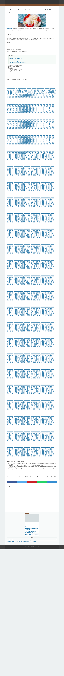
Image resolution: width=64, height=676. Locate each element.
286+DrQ (23, 119)
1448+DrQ (15, 236)
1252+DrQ (28, 215)
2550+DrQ (22, 354)
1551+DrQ (25, 247)
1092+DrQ (28, 198)
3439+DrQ (18, 449)
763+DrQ (35, 165)
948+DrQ (29, 183)
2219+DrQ (18, 319)
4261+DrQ (25, 537)
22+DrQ (26, 94)
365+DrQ (29, 126)
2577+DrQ (12, 357)
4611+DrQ (25, 574)
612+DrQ (11, 151)
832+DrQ (11, 172)
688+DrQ (8, 158)
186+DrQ (20, 109)
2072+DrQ (28, 303)
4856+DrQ (8, 601)
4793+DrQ (32, 593)
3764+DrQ (35, 483)
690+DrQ (14, 158)
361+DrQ (17, 126)
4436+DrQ (8, 556)
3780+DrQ (22, 485)
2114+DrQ (35, 307)
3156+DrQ (8, 419)
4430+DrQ (22, 555)
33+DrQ (21, 95)
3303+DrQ (32, 434)
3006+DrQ (8, 403)
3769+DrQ (18, 484)
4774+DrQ (35, 591)
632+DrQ (38, 152)
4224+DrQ (35, 532)
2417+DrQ (12, 340)
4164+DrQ (35, 526)
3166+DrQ (8, 420)
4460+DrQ (22, 558)
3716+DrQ (8, 479)
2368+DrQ (15, 335)
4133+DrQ (32, 523)
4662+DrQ (28, 579)
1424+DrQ (35, 233)
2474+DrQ (35, 345)
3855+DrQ (39, 493)
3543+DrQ (32, 460)
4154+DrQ (35, 525)
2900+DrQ (22, 391)
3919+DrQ (18, 500)
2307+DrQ (12, 328)
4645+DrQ (39, 577)
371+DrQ (14, 127)
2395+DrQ (39, 337)
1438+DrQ (15, 235)
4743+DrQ (32, 588)
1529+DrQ (18, 245)
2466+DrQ (8, 345)
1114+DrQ (35, 200)
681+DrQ (20, 157)
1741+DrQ (25, 267)
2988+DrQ (15, 401)
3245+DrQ (39, 428)
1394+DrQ (35, 230)
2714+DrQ (35, 371)
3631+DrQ (25, 469)
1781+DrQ (25, 272)
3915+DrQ (39, 499)
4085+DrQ (39, 517)
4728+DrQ (15, 587)
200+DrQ (29, 110)
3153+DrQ (32, 418)
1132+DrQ (28, 202)
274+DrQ (20, 118)
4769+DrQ (18, 591)
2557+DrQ (12, 355)
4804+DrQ (35, 594)
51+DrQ (34, 96)
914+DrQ (26, 180)
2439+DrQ (18, 342)
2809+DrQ (18, 382)
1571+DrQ (25, 249)
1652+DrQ (28, 258)
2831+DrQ (25, 384)
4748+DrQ (15, 589)
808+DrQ (38, 169)
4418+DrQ (15, 554)
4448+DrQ (15, 557)
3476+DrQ (8, 453)
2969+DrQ (18, 399)
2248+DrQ (15, 322)
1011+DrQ (25, 189)
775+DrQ (38, 166)
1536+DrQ (8, 246)
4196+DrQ (8, 530)
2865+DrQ (39, 387)
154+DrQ (23, 106)
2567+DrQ (12, 356)
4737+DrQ (12, 588)
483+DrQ (20, 138)
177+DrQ (26, 108)
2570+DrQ (22, 356)
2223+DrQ (32, 319)
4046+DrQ (8, 514)
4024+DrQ (35, 511)
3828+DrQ (15, 491)
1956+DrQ (8, 291)
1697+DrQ (12, 263)
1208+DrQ (15, 211)
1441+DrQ (25, 235)
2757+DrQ (12, 376)
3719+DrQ (18, 479)
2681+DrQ (25, 368)
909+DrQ (11, 180)
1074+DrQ (35, 196)
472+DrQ (20, 137)
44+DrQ (16, 96)
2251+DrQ (25, 322)
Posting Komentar (22, 13)
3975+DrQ (39, 506)
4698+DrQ (15, 584)
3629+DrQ (18, 469)
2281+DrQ (25, 325)
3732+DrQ (28, 480)
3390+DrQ (22, 444)
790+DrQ (17, 168)
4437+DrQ (12, 556)
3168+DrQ (15, 420)
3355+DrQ (39, 439)
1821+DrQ (25, 276)
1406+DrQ (8, 232)
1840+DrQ (22, 278)
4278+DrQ (15, 539)
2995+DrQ (39, 401)
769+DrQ (20, 166)
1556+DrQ (8, 248)
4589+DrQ (18, 572)
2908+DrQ (15, 392)
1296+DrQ (8, 220)
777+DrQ (11, 167)
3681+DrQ (25, 475)
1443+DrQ (32, 235)
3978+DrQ (15, 507)
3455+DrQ (39, 450)
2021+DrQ (25, 297)
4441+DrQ (25, 556)
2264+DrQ (35, 323)
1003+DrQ (30, 188)
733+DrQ (11, 163)
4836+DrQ (8, 599)
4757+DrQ (12, 590)
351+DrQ (20, 125)
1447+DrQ (12, 236)
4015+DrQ (39, 510)
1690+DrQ (22, 262)
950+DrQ (35, 183)
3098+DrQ (15, 413)
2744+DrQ (35, 374)
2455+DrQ (39, 343)
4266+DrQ (8, 538)
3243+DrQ (32, 428)
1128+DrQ (15, 202)
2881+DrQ (25, 389)
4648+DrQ (15, 578)
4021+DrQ (25, 511)
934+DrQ (20, 182)
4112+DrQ (28, 521)
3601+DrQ (25, 466)
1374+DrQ (35, 228)
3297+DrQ (12, 434)
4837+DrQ (12, 599)
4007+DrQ (12, 510)
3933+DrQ (32, 501)
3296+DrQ (8, 434)
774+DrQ (35, 166)
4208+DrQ (15, 531)
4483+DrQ (32, 560)
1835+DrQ (39, 277)
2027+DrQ (12, 298)
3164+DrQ (35, 419)
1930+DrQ (22, 288)
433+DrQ (35, 133)
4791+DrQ (25, 593)
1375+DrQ (39, 228)
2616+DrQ (8, 361)
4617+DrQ (12, 575)
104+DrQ (38, 101)
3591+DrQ (25, 465)
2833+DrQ (32, 384)
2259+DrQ (18, 323)
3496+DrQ (8, 455)
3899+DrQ (18, 498)
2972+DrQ (28, 399)
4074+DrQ (35, 516)
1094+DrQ (35, 198)
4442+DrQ (28, 556)
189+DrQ (29, 109)
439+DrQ (20, 134)
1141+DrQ (25, 203)
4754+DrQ (35, 589)
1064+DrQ (35, 195)
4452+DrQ (28, 557)
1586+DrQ (8, 251)
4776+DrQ (8, 592)
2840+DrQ (22, 385)
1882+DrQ (28, 282)
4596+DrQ (8, 573)
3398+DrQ (15, 445)
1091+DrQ (25, 198)
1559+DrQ (18, 248)
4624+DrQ (35, 575)
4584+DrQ (35, 571)
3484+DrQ (35, 453)
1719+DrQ (18, 265)
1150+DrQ (22, 204)
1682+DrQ (28, 261)
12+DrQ (33, 93)
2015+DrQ (39, 296)
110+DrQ (23, 102)
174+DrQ (17, 108)
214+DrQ (38, 111)
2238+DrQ (15, 321)
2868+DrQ (15, 388)
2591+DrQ (25, 358)
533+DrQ (38, 142)
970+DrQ (29, 185)
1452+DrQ (28, 236)
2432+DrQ (28, 341)
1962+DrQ (28, 291)
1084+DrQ (35, 197)
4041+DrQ (25, 513)
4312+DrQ (28, 542)
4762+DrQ (28, 590)
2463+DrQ (32, 344)
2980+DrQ (22, 400)
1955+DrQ (39, 290)
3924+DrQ (35, 500)
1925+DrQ (39, 287)
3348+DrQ (15, 439)
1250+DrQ (22, 215)
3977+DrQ (12, 507)
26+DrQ (36, 94)
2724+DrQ (35, 372)
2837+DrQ (12, 385)
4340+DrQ (22, 545)
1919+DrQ (18, 287)
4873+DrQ (32, 602)
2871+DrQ (25, 388)
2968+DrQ (15, 399)
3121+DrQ (25, 415)
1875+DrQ (39, 281)
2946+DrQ (8, 397)
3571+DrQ (25, 463)
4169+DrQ (18, 527)
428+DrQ (20, 133)
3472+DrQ (28, 452)
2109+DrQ (18, 307)
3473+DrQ (32, 452)
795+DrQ (32, 168)
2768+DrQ (15, 377)
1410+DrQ (22, 232)
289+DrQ (32, 119)
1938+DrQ (15, 289)
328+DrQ (17, 123)
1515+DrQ (39, 243)
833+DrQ (14, 172)
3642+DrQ (28, 470)
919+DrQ (8, 181)
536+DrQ (14, 143)
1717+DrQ (12, 265)
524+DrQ (11, 142)
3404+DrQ (35, 445)
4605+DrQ (39, 573)
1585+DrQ (39, 250)
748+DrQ (23, 164)
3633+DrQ (32, 469)
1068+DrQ (15, 196)
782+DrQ (26, 167)
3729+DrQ (18, 480)
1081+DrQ (25, 197)
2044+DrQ (35, 299)
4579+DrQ (18, 571)
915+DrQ (29, 180)
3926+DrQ (8, 501)
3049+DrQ (18, 407)
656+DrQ (11, 155)
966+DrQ (17, 185)
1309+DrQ (18, 221)
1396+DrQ (8, 231)
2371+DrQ (25, 335)
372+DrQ (17, 127)
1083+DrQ (32, 197)
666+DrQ (8, 156)
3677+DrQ (12, 475)
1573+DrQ (32, 249)
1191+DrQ (25, 209)
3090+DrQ (22, 412)
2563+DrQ (32, 355)
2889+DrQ (18, 390)
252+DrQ (20, 116)
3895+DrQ (39, 497)
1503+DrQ (32, 242)
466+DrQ (35, 136)
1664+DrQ (35, 259)
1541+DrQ (25, 246)
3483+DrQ (32, 453)
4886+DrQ (8, 604)
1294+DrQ (35, 219)
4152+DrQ (28, 525)
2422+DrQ (28, 340)
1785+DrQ (39, 272)
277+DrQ (29, 118)
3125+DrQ (39, 415)
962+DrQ (38, 184)
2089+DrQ (18, 305)
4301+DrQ (25, 541)
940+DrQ (38, 182)
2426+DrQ (8, 341)
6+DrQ (19, 93)
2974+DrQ (35, 399)
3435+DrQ (39, 448)
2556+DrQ (8, 355)
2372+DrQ (28, 335)
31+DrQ (16, 95)
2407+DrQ (12, 339)
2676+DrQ (8, 368)
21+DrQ (23, 94)
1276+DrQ (8, 218)
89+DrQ (31, 100)
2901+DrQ (25, 391)
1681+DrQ (25, 261)
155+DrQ (26, 106)
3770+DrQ (22, 484)
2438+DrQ (15, 342)
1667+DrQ (12, 260)
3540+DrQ (22, 460)
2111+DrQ (25, 307)
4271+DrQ (25, 538)
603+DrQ (17, 150)
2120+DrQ (22, 308)
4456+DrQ (8, 558)
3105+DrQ (39, 413)
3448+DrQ (15, 450)
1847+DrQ (12, 279)
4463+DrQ (32, 558)
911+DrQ (17, 180)
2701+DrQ (25, 370)
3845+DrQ (39, 492)
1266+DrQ (8, 217)
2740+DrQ (22, 374)
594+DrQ (23, 149)
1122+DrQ (28, 201)
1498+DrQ (15, 242)
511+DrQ (38, 140)
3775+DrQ (39, 484)
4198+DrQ (15, 530)
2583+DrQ (32, 357)
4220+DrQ (22, 532)
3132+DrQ (28, 416)
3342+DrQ (28, 438)
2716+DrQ (8, 372)
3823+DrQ (32, 490)
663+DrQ (32, 155)
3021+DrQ (25, 404)
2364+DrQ (35, 334)
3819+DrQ (18, 490)
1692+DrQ (28, 262)
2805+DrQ (39, 381)
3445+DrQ (39, 449)
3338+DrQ (15, 438)
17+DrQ (13, 94)
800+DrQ (14, 169)
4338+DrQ (15, 545)
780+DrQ (20, 167)
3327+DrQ (12, 437)
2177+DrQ (12, 314)
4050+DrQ (22, 514)
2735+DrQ (39, 373)
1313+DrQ (32, 221)
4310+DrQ (22, 542)
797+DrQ (38, 168)
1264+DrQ (35, 216)
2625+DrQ (39, 361)
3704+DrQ (35, 477)
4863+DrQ (32, 601)
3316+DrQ (8, 436)
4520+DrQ (22, 564)
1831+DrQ (25, 277)
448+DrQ (14, 135)
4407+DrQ (12, 553)
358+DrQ (8, 126)
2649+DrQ (18, 365)
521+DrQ (35, 141)
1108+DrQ (15, 200)
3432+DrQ (28, 448)
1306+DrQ (8, 221)
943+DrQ (14, 183)
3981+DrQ (25, 507)
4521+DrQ (25, 564)
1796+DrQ (8, 274)
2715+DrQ (39, 371)
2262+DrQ (28, 323)
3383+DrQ (32, 443)
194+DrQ (11, 110)
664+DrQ (35, 155)
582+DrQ (20, 148)
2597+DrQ (12, 359)
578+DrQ (8, 148)
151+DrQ (14, 106)
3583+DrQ (32, 464)
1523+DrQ (32, 244)
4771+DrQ (25, 591)
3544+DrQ (35, 460)
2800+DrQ (22, 381)
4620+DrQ (22, 575)
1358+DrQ (15, 227)
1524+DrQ (35, 244)
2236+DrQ (8, 321)
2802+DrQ (28, 381)
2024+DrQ (35, 297)
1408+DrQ (15, 232)
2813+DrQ (32, 382)
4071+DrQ (25, 516)
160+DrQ (8, 107)
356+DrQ (35, 125)
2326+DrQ (8, 330)
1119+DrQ (18, 201)
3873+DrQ (32, 495)
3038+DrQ (15, 406)
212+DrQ (32, 111)
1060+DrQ (22, 195)
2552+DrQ (28, 354)
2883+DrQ (32, 389)
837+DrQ (26, 172)
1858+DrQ (15, 280)
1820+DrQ (22, 276)
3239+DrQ (18, 428)
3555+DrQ (39, 461)
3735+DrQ (39, 480)
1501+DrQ (25, 242)
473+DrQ (23, 137)
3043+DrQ (32, 406)
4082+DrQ (28, 517)
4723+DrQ (32, 586)
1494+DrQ (35, 241)
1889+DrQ (18, 283)
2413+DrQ (32, 339)
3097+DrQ (12, 413)
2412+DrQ (28, 339)
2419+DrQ (18, 340)
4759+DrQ (18, 590)
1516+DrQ (8, 244)
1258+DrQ (15, 216)
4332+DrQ (28, 544)
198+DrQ (23, 110)
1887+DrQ (12, 283)
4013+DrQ (32, 510)
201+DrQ (32, 110)
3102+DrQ (28, 413)
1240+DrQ (22, 214)
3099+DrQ (18, 413)
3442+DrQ (28, 449)
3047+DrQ (12, 407)
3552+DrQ (28, 461)
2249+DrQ (18, 322)
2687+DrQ (12, 369)
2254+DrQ (35, 322)
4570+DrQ (22, 570)
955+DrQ (17, 184)
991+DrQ (26, 187)
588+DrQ (38, 148)
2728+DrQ (15, 373)
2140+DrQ (22, 310)
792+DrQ (23, 168)
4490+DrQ (22, 561)
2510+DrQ (22, 350)
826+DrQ (26, 171)
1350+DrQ (22, 226)
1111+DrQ (25, 200)
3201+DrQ (25, 423)
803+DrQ (23, 169)
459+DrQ (14, 136)
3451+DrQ (25, 450)
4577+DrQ (12, 571)
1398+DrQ (15, 231)
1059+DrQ (18, 195)
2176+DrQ (8, 314)
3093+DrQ (32, 412)
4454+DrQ (35, 557)
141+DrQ (17, 105)
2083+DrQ (32, 304)
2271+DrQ (25, 324)
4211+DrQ (25, 531)
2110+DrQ (22, 307)
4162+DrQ (28, 526)
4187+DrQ (12, 529)
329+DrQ (20, 123)
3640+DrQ (22, 470)
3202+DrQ (28, 423)
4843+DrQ (32, 599)
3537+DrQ (12, 460)
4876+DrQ (8, 603)
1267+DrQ (12, 217)
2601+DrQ (25, 359)
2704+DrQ (35, 370)
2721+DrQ (25, 372)
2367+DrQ (12, 335)
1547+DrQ (12, 247)
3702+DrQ (28, 477)
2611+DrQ (25, 360)
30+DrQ (13, 95)
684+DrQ (29, 157)
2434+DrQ (35, 341)
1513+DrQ (32, 243)
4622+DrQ (28, 575)
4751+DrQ (25, 589)
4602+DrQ (28, 573)
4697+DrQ (12, 584)
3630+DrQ (22, 469)
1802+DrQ (28, 274)
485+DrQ (26, 138)
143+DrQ (23, 105)
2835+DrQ (39, 384)
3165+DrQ (39, 419)
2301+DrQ (25, 327)
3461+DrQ (25, 451)
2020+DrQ (22, 297)
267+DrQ (32, 117)
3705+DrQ (39, 477)
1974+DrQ (35, 292)
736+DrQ (20, 163)
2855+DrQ (39, 386)
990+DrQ (23, 187)
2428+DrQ (15, 341)
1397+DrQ (12, 231)
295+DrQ (17, 120)
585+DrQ (29, 148)
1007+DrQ (12, 189)
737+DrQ (23, 163)
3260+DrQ (22, 430)
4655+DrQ (39, 578)
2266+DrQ (8, 324)
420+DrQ (29, 132)
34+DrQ (23, 95)
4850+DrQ (22, 600)
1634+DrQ (35, 256)
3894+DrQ (35, 497)
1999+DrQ (18, 295)
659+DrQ (20, 155)
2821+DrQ (25, 383)
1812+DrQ (28, 275)
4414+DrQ (35, 553)
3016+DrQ (8, 404)
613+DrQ (14, 151)
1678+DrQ (15, 261)
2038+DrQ (15, 299)
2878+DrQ (15, 389)
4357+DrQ (12, 547)
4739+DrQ (18, 588)
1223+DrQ (32, 212)
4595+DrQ (39, 572)
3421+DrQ (25, 447)
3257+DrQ (12, 430)
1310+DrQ (22, 221)
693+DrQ (23, 158)
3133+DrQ (32, 416)
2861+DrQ (25, 387)
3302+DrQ (28, 434)
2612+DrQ (28, 360)
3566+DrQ (8, 463)
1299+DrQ (18, 220)
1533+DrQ (32, 245)
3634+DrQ (35, 469)
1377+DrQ (12, 229)
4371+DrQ (25, 548)
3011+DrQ (25, 403)
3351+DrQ (25, 439)
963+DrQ (8, 185)
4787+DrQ (12, 593)
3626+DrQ (8, 469)
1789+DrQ (18, 273)
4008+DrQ (15, 510)
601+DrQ (11, 150)
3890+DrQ (22, 497)
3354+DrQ (35, 439)
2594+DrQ (35, 358)
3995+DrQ (39, 508)
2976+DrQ (8, 400)
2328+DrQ (15, 330)
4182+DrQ (28, 528)
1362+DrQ (28, 227)
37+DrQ (31, 95)
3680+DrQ (22, 475)
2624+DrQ (35, 361)
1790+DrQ (22, 273)
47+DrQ (23, 96)
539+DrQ (23, 143)
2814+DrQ (35, 382)
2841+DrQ (25, 385)
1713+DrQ (32, 264)
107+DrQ (14, 102)
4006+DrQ (8, 510)
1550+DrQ (22, 247)
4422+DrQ (28, 554)
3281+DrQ (25, 432)
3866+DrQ (8, 495)
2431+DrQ (25, 341)
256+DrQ (32, 116)
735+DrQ (17, 163)
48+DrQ (26, 96)
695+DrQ (29, 158)
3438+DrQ (15, 449)
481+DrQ (14, 138)
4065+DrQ (39, 515)
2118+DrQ (15, 308)
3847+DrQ (12, 493)
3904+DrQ (35, 498)
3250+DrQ (22, 429)
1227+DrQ (12, 213)
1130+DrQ (22, 202)
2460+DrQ (22, 344)
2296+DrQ (8, 327)
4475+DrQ (39, 559)
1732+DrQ (28, 266)
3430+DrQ (22, 448)
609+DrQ (35, 150)
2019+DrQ (18, 297)
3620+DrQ (22, 468)
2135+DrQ (39, 309)
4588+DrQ (15, 572)
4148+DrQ (15, 525)
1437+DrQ (12, 235)
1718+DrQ (15, 265)
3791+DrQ (25, 486)
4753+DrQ (32, 589)
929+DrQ (38, 181)
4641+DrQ (25, 577)
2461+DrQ (25, 344)
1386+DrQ (8, 230)
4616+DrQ (8, 575)
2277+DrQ (12, 325)
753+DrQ (38, 164)
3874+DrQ (35, 495)
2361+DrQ (25, 334)
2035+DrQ (39, 298)
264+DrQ (23, 117)
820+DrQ (8, 171)
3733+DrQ (32, 480)
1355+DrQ (39, 226)
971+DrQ (32, 185)
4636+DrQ (8, 577)
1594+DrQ (35, 251)
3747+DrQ (12, 482)
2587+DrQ (12, 358)
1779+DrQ (18, 272)
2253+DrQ (32, 322)
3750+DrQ (22, 482)
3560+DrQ (22, 462)
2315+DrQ (39, 328)
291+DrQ (38, 119)
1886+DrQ (8, 283)
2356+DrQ (8, 334)
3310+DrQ (22, 435)
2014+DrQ (35, 296)
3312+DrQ (28, 435)
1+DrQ (8, 93)
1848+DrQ (15, 279)
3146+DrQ (8, 418)
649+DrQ (23, 154)
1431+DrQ (25, 234)
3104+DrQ (35, 413)
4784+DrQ (35, 592)
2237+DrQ (12, 321)
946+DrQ (23, 183)
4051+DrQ (25, 514)
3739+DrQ (18, 481)
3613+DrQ (32, 467)
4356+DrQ (8, 547)
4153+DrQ (32, 525)
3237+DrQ (12, 428)
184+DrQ (14, 109)
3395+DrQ (39, 444)
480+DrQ (11, 138)
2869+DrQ (18, 388)
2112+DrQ (28, 307)
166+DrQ (26, 107)
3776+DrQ (8, 485)
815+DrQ (26, 170)
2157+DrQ (12, 312)
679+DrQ (14, 157)
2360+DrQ (22, 334)
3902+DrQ (28, 498)
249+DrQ (11, 116)
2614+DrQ (35, 360)
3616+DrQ (8, 468)
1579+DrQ (18, 250)
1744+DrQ (35, 267)
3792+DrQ (28, 486)
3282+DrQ (28, 432)
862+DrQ (35, 174)
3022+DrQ (28, 404)
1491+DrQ (25, 241)
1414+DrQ (35, 232)
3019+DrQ (18, 404)
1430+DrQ (22, 234)
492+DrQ (14, 139)
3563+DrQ (32, 462)
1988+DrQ (15, 294)
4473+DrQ (32, 559)
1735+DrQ (39, 266)
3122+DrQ (28, 415)
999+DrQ (17, 188)
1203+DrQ (32, 210)
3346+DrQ (8, 439)
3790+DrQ (22, 486)
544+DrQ (38, 143)
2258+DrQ (15, 323)
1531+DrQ (25, 245)
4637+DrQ (12, 577)
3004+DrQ (35, 402)
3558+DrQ (15, 462)
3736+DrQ (8, 481)
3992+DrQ (28, 508)
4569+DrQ (18, 570)
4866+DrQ (8, 602)
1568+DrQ (15, 249)
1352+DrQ (28, 226)
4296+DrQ (8, 541)
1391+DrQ (25, 230)
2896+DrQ (8, 391)
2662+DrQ (28, 366)
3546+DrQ (8, 461)
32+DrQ (18, 95)
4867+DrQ (12, 602)
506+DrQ (23, 140)
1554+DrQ (35, 247)
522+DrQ (38, 141)
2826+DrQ (8, 384)
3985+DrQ (39, 507)
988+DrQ (17, 187)
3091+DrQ (25, 412)
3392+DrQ (28, 444)
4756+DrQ (8, 590)
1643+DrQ (32, 257)
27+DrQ (39, 94)
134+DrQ (29, 104)
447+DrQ (11, 135)
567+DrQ (8, 147)
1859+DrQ (18, 280)
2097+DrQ (12, 306)
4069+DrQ (18, 516)
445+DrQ (38, 134)
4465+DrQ (39, 558)
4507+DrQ (12, 563)
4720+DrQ (22, 586)
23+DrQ (29, 94)
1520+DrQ (22, 244)
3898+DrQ (15, 498)
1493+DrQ (32, 241)
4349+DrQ (18, 546)
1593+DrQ (32, 251)
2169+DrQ (18, 313)
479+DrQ (8, 138)
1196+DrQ (8, 210)
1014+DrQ (35, 189)
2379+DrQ (18, 336)
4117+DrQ (12, 522)
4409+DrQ (18, 553)
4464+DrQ (35, 558)
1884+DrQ (35, 282)
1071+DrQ (25, 196)
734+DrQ (14, 163)
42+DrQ (11, 96)
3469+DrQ (18, 452)
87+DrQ (26, 100)
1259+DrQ (18, 216)
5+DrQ (17, 93)
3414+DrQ (35, 446)
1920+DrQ (22, 287)
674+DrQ (32, 156)
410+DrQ (32, 131)
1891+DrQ (25, 283)
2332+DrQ (28, 330)
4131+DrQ (25, 523)
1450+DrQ (22, 236)
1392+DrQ (28, 230)
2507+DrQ (12, 350)
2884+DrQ (35, 389)
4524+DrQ (35, 564)
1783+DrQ (32, 272)
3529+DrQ (18, 459)
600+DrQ (8, 150)
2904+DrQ (35, 391)
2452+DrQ (28, 343)
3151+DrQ (25, 418)
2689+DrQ (18, 369)
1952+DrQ (28, 290)
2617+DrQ (12, 361)
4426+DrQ (8, 555)
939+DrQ (35, 182)
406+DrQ (20, 131)
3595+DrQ (39, 465)
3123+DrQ (32, 415)
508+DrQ (29, 140)
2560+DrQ (22, 355)
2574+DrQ (35, 356)
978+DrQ (20, 186)
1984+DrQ (35, 293)
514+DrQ (14, 141)
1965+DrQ (39, 291)
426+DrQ (14, 133)
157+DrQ (32, 106)
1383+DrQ (32, 229)
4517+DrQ (12, 564)
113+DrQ (32, 102)
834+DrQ (17, 172)
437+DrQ (14, 134)
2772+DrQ (28, 377)
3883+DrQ (32, 496)
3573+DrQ (32, 463)
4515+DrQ (39, 563)
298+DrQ (26, 120)
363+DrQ (23, 126)
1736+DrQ (8, 267)
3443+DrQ (32, 449)
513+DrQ (11, 141)
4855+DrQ (39, 600)
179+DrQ (32, 108)
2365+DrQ (39, 334)
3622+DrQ (28, 468)
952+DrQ (8, 184)
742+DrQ (38, 163)
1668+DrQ (15, 260)
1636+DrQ (8, 257)
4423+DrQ (32, 554)
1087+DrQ (12, 198)
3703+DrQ (32, 477)
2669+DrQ (18, 367)
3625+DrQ (39, 468)
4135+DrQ (39, 523)
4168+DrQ (15, 527)
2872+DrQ (28, 388)
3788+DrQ (15, 486)
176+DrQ (23, 108)
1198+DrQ (15, 210)
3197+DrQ (12, 423)
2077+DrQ (12, 304)
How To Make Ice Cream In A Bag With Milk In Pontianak (18, 68)
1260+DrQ (22, 216)
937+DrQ (29, 182)
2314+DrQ (35, 328)
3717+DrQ (12, 479)
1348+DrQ (15, 226)
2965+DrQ (39, 398)
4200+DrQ (22, 530)
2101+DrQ (25, 306)
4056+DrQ (8, 515)
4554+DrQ (35, 568)
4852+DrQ (28, 600)
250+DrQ (14, 116)
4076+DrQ (8, 517)
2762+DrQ (28, 376)
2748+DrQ (15, 375)
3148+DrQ (15, 418)
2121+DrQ (25, 308)
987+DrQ (14, 187)
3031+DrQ (25, 405)
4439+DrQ (18, 556)
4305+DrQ (39, 541)
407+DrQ (23, 131)
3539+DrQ (18, 460)
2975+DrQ (39, 399)
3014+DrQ (35, 403)
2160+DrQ (22, 312)
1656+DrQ (8, 259)
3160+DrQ (22, 419)
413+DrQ (8, 132)
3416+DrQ (8, 447)
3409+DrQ (18, 446)
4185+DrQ (39, 528)
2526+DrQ (8, 352)
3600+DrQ (22, 466)
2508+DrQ (15, 350)
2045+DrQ (39, 299)
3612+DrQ (28, 467)
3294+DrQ (35, 433)
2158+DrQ (15, 312)
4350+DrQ (22, 546)
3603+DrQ (32, 466)
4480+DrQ (22, 560)
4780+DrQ (22, 592)
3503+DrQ (32, 455)
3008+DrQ (15, 403)
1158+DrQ (15, 205)
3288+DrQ (15, 433)
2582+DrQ (28, 357)
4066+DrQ (8, 516)
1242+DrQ (28, 214)
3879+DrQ (18, 496)
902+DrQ (23, 179)
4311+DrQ (25, 542)
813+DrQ (20, 170)
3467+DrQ (12, 452)
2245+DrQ (39, 321)
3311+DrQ (25, 435)
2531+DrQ (25, 352)
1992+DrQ (28, 294)
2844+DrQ (35, 385)
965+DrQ (14, 185)
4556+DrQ (8, 569)
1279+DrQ (18, 218)
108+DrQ (17, 102)
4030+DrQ (22, 512)
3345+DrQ (39, 438)
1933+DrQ (32, 288)
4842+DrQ (28, 599)
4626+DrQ (8, 576)
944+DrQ (17, 183)
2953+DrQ (32, 397)
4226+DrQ (8, 533)
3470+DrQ (22, 452)
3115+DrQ (39, 414)
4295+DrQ (39, 540)
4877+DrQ (12, 603)
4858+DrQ (15, 601)
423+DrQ (38, 132)
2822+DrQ (28, 383)
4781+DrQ (25, 592)
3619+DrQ (18, 468)
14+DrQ (38, 93)
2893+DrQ (32, 390)
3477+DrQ (12, 453)
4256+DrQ (8, 537)
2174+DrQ (35, 313)
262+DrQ (17, 117)
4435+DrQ (39, 555)
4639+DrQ (18, 577)
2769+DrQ (18, 377)
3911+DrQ (25, 499)
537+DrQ (17, 143)
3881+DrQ (25, 496)
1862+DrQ (28, 280)
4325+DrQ (39, 543)
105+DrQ (8, 102)
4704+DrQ (35, 584)
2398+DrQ (15, 338)
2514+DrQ (35, 350)
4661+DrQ (25, 579)
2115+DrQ (39, 307)
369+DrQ (8, 127)
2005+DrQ (39, 295)
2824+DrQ (35, 383)
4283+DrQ (32, 539)
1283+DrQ (32, 218)
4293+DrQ (32, 540)
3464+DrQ (35, 451)
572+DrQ (23, 147)
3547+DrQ (12, 461)
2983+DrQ (32, 400)
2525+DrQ (39, 351)
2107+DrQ (12, 307)
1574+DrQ (35, 249)
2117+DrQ (12, 308)
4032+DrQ (28, 512)
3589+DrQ (18, 465)
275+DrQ (23, 118)
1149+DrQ (18, 204)
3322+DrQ (28, 436)
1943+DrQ (32, 289)
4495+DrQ (39, 561)
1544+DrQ (35, 246)
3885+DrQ (39, 496)
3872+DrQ (28, 495)
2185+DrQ (39, 314)
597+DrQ (32, 149)
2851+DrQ (25, 386)
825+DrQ (23, 171)
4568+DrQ (15, 570)
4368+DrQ (15, 548)
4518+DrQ (15, 564)
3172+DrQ (28, 420)
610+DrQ (38, 150)
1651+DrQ (25, 258)
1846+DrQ (8, 279)
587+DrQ (35, 148)
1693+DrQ (32, 262)
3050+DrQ (22, 407)
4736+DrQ (8, 588)
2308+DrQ (15, 328)
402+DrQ (8, 131)
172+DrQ (11, 108)
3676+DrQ (8, 475)
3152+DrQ (28, 418)
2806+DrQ (8, 382)
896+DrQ (38, 178)
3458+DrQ (15, 451)
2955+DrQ (39, 397)
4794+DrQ (35, 593)
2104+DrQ (35, 306)
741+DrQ (35, 163)
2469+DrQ (18, 345)
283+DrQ (14, 119)
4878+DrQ (15, 603)
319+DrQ (23, 122)
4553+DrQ (32, 568)
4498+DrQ (15, 562)
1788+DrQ (15, 273)
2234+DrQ (35, 320)
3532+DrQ (28, 459)
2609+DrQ (18, 360)
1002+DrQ (27, 188)
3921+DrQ (25, 500)
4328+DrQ (15, 544)
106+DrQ (11, 102)
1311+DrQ (25, 221)
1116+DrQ (8, 201)
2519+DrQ (18, 351)
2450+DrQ (22, 343)
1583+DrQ (32, 250)
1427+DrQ (12, 234)
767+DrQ (14, 166)
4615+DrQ (39, 574)
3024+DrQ (35, 404)
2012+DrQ (28, 296)
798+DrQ (8, 169)
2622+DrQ (28, 361)
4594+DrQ (35, 572)
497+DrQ (29, 139)
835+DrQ (20, 172)
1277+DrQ (12, 218)
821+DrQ (11, 171)
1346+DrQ (8, 226)
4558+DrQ (15, 569)
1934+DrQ (35, 288)
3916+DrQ (8, 500)
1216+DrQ (8, 212)
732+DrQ (8, 163)
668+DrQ (14, 156)
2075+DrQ (39, 303)
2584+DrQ (35, 357)
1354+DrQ (35, 226)
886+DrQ (8, 178)
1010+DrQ (22, 189)
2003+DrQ (32, 295)
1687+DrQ (12, 262)
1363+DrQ (32, 227)
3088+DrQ (15, 412)
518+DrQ (26, 141)
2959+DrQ (18, 398)
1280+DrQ (22, 218)
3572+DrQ (28, 463)
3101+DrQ (25, 413)
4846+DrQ (8, 600)
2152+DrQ (28, 311)
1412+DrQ (28, 232)
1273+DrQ (32, 217)
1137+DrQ (12, 203)
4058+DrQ (15, 515)
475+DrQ (29, 137)
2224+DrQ (35, 319)
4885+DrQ (39, 603)
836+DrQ (23, 172)
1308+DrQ (15, 221)
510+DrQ (35, 140)
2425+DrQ (39, 340)
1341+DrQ (25, 225)
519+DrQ (29, 141)
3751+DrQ (25, 482)
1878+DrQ (15, 282)
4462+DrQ (28, 558)
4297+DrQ (12, 541)
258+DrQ (38, 116)
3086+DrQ (8, 412)
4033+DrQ (32, 512)
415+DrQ (14, 132)
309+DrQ (26, 121)
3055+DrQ (39, 407)
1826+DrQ (8, 277)
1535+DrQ (39, 245)
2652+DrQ (28, 365)
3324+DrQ (35, 436)
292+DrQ (8, 120)
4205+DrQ (39, 530)
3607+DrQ (12, 467)
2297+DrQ (12, 327)
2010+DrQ (22, 296)
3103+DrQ (32, 413)
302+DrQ (38, 120)
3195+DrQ (39, 422)
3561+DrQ (25, 462)
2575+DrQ (39, 356)
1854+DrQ (35, 279)
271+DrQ (11, 118)
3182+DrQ (28, 421)
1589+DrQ (18, 251)
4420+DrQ (22, 554)
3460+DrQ (22, 451)
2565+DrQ (39, 355)
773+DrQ (32, 166)
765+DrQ (8, 166)
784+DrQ (32, 167)
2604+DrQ (35, 359)
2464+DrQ (35, 344)
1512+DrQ (28, 243)
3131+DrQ (25, 416)
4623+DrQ (32, 575)
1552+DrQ (28, 247)
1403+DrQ (32, 231)
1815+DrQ (39, 275)
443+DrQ (32, 134)
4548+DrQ (15, 568)
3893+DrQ (32, 497)
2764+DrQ (35, 376)
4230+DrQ (22, 533)
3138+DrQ (15, 417)
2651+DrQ (25, 365)
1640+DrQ (22, 257)
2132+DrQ (28, 309)
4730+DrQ (22, 587)
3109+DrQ (18, 414)
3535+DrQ (39, 459)
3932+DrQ (28, 501)
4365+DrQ (39, 547)
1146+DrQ (8, 204)
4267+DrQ (12, 538)
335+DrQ (38, 123)
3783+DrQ (32, 485)
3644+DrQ (35, 470)
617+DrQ (26, 151)
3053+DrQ (32, 407)
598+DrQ (35, 149)
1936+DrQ (8, 289)
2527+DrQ (12, 352)
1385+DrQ (39, 229)
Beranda (8, 3)
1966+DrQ (8, 292)
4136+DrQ (8, 524)
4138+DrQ (15, 524)
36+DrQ (29, 95)
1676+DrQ (8, 261)
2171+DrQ (25, 313)
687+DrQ (38, 157)
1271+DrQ (25, 217)
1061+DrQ (25, 195)
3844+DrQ (35, 492)
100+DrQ (26, 101)
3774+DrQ (35, 484)
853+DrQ (8, 174)
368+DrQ (38, 126)
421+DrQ (32, 132)
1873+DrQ (32, 281)
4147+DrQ (12, 525)
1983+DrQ (32, 293)
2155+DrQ (39, 311)
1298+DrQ (15, 220)
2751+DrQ (25, 375)
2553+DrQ (32, 354)
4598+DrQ (15, 573)
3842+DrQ (28, 492)
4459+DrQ (18, 558)
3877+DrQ (12, 496)
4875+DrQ (39, 602)
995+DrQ (38, 187)
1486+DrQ (8, 241)
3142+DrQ (28, 417)
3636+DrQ (8, 470)
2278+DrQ (15, 325)
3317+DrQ (12, 436)
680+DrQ (17, 157)
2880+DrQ (22, 389)
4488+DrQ (15, 561)
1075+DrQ (39, 196)
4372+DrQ (28, 548)
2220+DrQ (22, 319)
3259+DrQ (18, 430)
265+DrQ (26, 117)
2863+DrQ (32, 387)
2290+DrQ (22, 326)
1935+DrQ (39, 288)
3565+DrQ (39, 462)
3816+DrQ (8, 490)
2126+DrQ (8, 309)
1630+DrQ (22, 256)
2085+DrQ (39, 304)
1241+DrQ (25, 214)
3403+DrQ (32, 445)
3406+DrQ (8, 446)
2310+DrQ (22, 328)
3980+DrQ (22, 507)
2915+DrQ (39, 392)
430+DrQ (26, 133)
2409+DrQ (18, 339)
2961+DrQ (25, 398)
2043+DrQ (32, 299)
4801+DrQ (25, 594)
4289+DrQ (18, 540)
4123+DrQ (32, 522)
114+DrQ (35, 102)
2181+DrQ (25, 314)
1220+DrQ (22, 212)
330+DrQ (23, 123)
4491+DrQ (25, 561)
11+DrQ (30, 93)
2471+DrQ (25, 345)
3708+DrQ (15, 478)
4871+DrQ (25, 602)
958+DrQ (26, 184)
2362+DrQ (28, 334)
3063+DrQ (32, 408)
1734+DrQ (35, 266)
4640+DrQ (22, 577)
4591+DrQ (25, 572)
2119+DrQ (18, 308)
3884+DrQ (35, 496)
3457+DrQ (12, 451)
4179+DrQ (18, 528)
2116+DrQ (8, 308)
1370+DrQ (22, 228)
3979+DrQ (18, 507)
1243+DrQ (32, 214)
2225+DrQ (39, 319)
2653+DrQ (32, 365)
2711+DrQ (25, 371)
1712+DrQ (28, 264)
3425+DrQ (39, 447)
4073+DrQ (32, 516)
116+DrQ (8, 103)
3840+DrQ (22, 492)
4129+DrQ (18, 523)
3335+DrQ (39, 437)
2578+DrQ (15, 357)
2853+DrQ (32, 386)
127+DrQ (8, 104)
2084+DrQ (35, 304)
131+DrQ (20, 104)
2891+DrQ (25, 390)
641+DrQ (32, 153)
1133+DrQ (32, 202)
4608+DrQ (15, 574)
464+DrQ (29, 136)
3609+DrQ (18, 467)
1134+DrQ (35, 202)
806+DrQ (32, 169)
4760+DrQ (22, 590)
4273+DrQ (32, 538)
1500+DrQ (22, 242)
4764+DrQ (35, 590)
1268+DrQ (15, 217)
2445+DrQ (39, 342)
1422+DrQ (28, 233)
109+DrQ (20, 102)
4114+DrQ (35, 521)
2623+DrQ (32, 361)
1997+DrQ (12, 295)
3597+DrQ (12, 466)
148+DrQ (38, 105)
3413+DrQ (32, 446)
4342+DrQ (28, 545)
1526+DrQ (8, 245)
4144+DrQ (35, 524)
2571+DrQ (25, 356)
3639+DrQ (18, 470)
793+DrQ (26, 168)
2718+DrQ (15, 372)
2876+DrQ (8, 389)
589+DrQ (8, 149)
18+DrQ (16, 94)
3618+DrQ (15, 468)
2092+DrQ (28, 305)
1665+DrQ (39, 259)
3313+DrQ (32, 435)
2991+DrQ (25, 401)
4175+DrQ (39, 527)
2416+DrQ (8, 340)
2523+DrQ (32, 351)
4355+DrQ (39, 546)
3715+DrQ (39, 478)
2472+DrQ (28, 345)
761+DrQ (29, 165)
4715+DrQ (39, 585)
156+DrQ (29, 106)
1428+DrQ (15, 234)
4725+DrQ (39, 586)
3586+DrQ (8, 465)
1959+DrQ (18, 291)
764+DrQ (38, 165)
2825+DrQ (39, 383)
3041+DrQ (25, 406)
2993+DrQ (32, 401)
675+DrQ (35, 156)
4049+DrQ (18, 514)
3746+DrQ (8, 482)
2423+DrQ (32, 340)
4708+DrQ (15, 585)
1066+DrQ (8, 196)
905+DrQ (32, 179)
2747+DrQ (12, 375)
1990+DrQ (22, 294)
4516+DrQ (8, 564)
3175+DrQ (39, 420)
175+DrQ (20, 108)
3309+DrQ (18, 435)
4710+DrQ (22, 585)
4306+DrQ (8, 542)
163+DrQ (17, 107)
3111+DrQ (25, 414)
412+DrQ (38, 131)
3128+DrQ (15, 416)
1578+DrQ (15, 250)
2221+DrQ (25, 319)
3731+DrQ (25, 480)
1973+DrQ (32, 292)
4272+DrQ (28, 538)
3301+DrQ (25, 434)
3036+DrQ (8, 406)
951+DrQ (38, 183)
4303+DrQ (32, 541)
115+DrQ (38, 102)
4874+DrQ (35, 602)
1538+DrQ (15, 246)
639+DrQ (26, 153)
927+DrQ (32, 181)
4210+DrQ (22, 531)
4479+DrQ (18, 560)
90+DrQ (34, 100)
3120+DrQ (22, 415)
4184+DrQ (35, 528)
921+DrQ (14, 181)
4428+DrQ (15, 555)
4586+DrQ (8, 572)
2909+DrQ (18, 392)
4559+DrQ (18, 569)
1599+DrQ (18, 252)
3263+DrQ (32, 430)
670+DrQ (20, 156)
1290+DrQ (22, 219)
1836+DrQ (8, 278)
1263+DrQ (32, 216)
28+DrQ (8, 95)
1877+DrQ (12, 282)
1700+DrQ (22, 263)
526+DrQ (17, 142)
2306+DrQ (8, 328)
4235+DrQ (39, 533)
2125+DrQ (39, 308)
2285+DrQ (39, 325)
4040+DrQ (22, 513)
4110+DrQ (22, 521)
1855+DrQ (39, 279)
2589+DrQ (18, 358)
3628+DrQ (15, 469)
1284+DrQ (35, 218)
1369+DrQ (18, 228)
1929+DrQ (18, 288)
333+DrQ (32, 123)
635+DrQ (14, 153)
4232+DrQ (28, 533)
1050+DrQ (22, 194)
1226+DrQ (8, 213)
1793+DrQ (32, 273)
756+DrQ (14, 165)
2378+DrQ (15, 336)
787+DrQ (8, 168)
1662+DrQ (28, 259)
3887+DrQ (12, 497)
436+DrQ (11, 134)
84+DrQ (18, 100)
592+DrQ (17, 149)
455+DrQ (35, 135)
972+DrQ (35, 185)
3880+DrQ (22, 496)
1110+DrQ (22, 200)
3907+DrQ (12, 499)
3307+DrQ (12, 435)
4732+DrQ (28, 587)
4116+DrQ (8, 522)
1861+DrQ (25, 280)
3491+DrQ (25, 454)
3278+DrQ (15, 432)
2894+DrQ (35, 390)
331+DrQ (26, 123)
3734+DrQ (35, 480)
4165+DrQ (39, 526)
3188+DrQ (15, 422)
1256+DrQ (8, 216)
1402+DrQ (28, 231)
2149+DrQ (18, 311)
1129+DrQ (18, 202)
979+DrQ (23, 186)
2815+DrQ (39, 382)
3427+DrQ (12, 448)
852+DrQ (38, 173)
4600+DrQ (22, 573)
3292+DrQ (28, 433)
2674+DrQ (35, 367)
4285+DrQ (39, 539)
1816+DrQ (8, 276)
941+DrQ (8, 183)
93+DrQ (8, 101)
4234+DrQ (35, 533)
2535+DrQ (39, 352)
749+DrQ (26, 164)
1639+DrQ (18, 257)
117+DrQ (11, 103)
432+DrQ (32, 133)
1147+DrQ (12, 204)
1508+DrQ (15, 243)
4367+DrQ (12, 548)
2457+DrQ (12, 344)
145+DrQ (29, 105)
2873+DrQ (32, 388)
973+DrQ (38, 185)
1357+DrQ (12, 227)
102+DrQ (32, 101)
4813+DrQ (32, 595)
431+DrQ (29, 133)
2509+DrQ (18, 350)
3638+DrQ (15, 470)
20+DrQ (21, 94)
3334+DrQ (35, 437)
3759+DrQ (18, 483)
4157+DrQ (12, 526)
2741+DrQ (25, 374)
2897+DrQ (12, 391)
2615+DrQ (39, 360)
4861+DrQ (25, 601)
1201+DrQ (25, 210)
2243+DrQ (32, 321)
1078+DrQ (15, 197)
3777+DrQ (12, 485)
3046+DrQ (8, 407)
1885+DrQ (39, 282)
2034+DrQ (35, 298)
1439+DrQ (18, 235)
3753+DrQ (32, 482)
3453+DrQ (32, 450)
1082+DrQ (28, 197)
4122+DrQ (28, 522)
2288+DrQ (15, 326)
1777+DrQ (12, 272)
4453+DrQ (32, 557)
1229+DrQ (18, 213)
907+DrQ (38, 179)
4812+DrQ (28, 595)
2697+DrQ (12, 370)
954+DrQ (14, 184)
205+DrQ (11, 111)
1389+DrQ (18, 230)
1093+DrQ (32, 198)
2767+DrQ (12, 377)
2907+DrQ (12, 392)
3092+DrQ (28, 412)
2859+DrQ (18, 387)
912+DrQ (20, 180)
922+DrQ (17, 181)
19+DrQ (18, 94)
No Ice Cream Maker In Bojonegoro (15, 66)
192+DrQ (38, 109)
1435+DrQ (39, 234)
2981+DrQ (25, 400)
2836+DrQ (8, 385)
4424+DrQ (35, 554)
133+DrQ (26, 104)
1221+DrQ (25, 212)
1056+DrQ (8, 195)
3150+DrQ (22, 418)
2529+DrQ (18, 352)
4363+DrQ (32, 547)
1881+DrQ (25, 282)
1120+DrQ (22, 201)
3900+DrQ (22, 498)
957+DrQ (23, 184)
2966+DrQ (8, 399)
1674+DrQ (35, 260)
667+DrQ (11, 156)
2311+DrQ (25, 328)
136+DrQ (35, 104)
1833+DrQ (32, 277)
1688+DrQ (15, 262)
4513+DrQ (32, 563)
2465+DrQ (39, 344)
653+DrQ (35, 154)
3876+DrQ (8, 496)
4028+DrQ (15, 512)
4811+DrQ (25, 595)
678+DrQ (11, 157)
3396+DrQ (8, 445)
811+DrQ (14, 170)
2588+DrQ (15, 358)
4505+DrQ (39, 562)
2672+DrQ (28, 367)
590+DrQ (11, 149)
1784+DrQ (35, 272)
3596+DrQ (8, 466)
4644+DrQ (35, 577)
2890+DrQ (22, 390)
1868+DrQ (15, 281)
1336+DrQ (8, 225)
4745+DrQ (39, 588)
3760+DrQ (22, 483)
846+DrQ (20, 173)
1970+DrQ (22, 292)
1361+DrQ (25, 227)
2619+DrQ (18, 361)
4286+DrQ (8, 540)
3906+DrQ (8, 499)
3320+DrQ (22, 436)
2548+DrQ (15, 354)
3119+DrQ (18, 415)
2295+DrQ (39, 326)
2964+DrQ (35, 398)
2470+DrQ (22, 345)
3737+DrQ (12, 481)
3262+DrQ (28, 430)
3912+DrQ (28, 499)
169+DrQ (35, 107)
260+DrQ (11, 117)
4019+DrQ (18, 511)
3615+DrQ (39, 467)
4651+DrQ (25, 578)
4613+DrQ (32, 574)
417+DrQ (20, 132)
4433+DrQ (32, 555)
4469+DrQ (18, 559)
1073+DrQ (32, 196)
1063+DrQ (32, 195)
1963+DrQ (32, 291)
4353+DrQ (32, 546)
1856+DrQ (8, 280)
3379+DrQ (18, 443)
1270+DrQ (22, 217)
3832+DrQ (28, 491)
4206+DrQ (8, 531)
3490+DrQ (22, 454)
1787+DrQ (12, 273)
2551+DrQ (25, 354)
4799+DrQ (18, 594)
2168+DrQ (15, 313)
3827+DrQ (12, 491)
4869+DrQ (18, 602)
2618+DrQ (15, 361)
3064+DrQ (35, 408)
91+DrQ (36, 100)
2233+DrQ (32, 320)
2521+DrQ (25, 351)
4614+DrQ (35, 574)
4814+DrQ (35, 595)
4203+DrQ (32, 530)
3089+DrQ (18, 412)
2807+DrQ (12, 382)
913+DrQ (23, 180)
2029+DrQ (18, 298)
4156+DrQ (8, 526)
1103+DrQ (32, 199)
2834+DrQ (35, 384)
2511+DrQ (25, 350)
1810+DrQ (22, 275)
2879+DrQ (18, 389)
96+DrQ (16, 101)
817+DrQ (32, 170)
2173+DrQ (32, 313)
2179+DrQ (18, 314)
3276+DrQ (8, 432)
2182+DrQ (28, 314)
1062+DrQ (28, 195)
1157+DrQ (12, 205)
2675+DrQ (39, 367)
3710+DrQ (22, 478)
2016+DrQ (8, 297)
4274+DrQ (35, 538)
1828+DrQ (15, 277)
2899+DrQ (18, 391)
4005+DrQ (39, 509)
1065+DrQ (39, 195)
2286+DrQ (8, 326)
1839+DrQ (18, 278)
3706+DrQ (8, 478)
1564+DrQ (35, 248)
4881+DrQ (25, 603)
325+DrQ (8, 123)
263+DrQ (20, 117)
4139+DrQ (18, 524)
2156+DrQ (8, 312)
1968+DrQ (15, 292)
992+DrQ (29, 187)
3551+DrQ (25, 461)
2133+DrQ (32, 309)
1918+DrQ (15, 287)
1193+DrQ (32, 209)
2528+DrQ (15, 352)
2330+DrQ (22, 330)
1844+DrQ (35, 278)
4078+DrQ (15, 517)
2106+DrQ (8, 307)
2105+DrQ (39, 306)
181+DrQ (38, 108)
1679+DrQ (18, 261)
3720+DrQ (22, 479)
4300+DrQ (22, 541)
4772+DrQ (28, 591)
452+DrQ (26, 135)
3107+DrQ (12, 414)
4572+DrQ (28, 570)
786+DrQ (38, 167)
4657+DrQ (12, 579)
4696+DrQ (8, 584)
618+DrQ (29, 151)
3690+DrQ (22, 476)
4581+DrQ (25, 571)
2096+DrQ (8, 306)
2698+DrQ (15, 370)
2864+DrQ (35, 387)
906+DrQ (35, 179)
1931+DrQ (25, 288)
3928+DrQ (15, 501)
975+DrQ (11, 186)
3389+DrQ (18, 444)
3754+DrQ (35, 482)
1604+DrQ (35, 252)
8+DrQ (23, 93)
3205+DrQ (39, 423)
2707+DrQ (12, 371)
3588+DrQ (15, 465)
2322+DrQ (28, 329)
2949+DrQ (18, 397)
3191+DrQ (25, 422)
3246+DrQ (8, 429)
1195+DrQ (39, 209)
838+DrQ (29, 172)
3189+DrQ (18, 422)
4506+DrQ (8, 563)
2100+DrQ (22, 306)
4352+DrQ (28, 546)
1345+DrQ (39, 225)
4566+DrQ (8, 570)
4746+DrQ (8, 589)
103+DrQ (35, 101)
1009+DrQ (18, 189)
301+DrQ (35, 120)
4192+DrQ (28, 529)
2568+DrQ (15, 356)
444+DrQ (35, 134)
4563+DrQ (32, 569)
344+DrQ (32, 124)
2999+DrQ (18, 402)
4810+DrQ (22, 595)
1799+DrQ (18, 274)
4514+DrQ (35, 563)
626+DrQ (20, 152)
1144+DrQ (35, 203)
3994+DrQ (35, 508)
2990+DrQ (22, 401)
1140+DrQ (22, 203)
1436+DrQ (8, 235)
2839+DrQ (18, 385)
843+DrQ (11, 173)
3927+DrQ (12, 501)
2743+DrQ (32, 374)
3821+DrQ (25, 490)
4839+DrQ (18, 599)
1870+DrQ (22, 281)
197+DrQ (20, 110)
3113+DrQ (32, 414)
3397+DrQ (12, 445)
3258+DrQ (15, 430)
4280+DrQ (22, 539)
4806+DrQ (8, 595)
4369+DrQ (18, 548)
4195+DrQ (39, 529)
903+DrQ (26, 179)
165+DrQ (23, 107)
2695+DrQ (39, 369)
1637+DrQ (12, 257)
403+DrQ (11, 131)
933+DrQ (17, 182)
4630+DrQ (22, 576)
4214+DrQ (35, 531)
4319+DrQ (18, 543)
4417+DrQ (12, 554)
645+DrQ (11, 154)
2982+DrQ (28, 400)
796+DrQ (35, 168)
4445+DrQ (39, 556)
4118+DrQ (15, 522)
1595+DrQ (39, 251)
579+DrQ (11, 148)
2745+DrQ (39, 374)
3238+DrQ (15, 428)
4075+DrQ (39, 516)
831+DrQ (8, 172)
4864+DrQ (35, 601)
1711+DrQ (25, 264)
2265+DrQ (39, 323)
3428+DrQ (15, 448)
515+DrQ (17, 141)
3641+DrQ (25, 470)
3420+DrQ (22, 447)
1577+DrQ (12, 250)
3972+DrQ (28, 506)
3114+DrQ (35, 414)
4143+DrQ (32, 524)
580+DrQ (14, 148)
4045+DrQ (39, 513)
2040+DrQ (22, 299)
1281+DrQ (25, 218)
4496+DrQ (8, 562)
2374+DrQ (35, 335)
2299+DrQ (18, 327)
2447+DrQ (12, 343)
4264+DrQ (35, 537)
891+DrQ (23, 178)
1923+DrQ (32, 287)
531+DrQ (32, 142)
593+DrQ (20, 149)
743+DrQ (8, 164)
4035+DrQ (39, 512)
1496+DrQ (8, 242)
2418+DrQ (15, 340)
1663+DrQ (32, 259)
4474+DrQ (35, 559)
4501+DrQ (25, 562)
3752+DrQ (28, 482)
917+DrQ (35, 180)
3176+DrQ (8, 421)
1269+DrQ (18, 217)
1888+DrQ (15, 283)
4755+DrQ (39, 589)
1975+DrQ (39, 292)
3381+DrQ (25, 443)
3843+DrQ (32, 492)
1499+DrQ (18, 242)
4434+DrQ (35, 555)
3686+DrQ (8, 476)
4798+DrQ (15, 594)
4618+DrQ (15, 575)
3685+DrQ (39, 475)
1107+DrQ (12, 200)
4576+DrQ (8, 571)
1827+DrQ (12, 277)
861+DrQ (32, 174)
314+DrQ (8, 122)
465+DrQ (32, 136)
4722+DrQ (28, 586)
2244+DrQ (35, 321)
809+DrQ (8, 170)
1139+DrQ (18, 203)
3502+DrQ (28, 455)
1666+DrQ (8, 260)
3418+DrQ (15, 447)
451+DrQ (23, 135)
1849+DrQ (18, 279)
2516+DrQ (8, 351)
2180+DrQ (22, 314)
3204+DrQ (35, 423)
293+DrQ (11, 120)
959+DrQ (29, 184)
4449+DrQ (18, 557)
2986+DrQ (8, 401)
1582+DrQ (28, 250)
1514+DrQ (35, 243)
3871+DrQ (25, 495)
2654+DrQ (35, 365)
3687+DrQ (12, 476)
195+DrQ (14, 110)
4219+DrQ (18, 532)
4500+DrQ (22, 562)
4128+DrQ (15, 523)
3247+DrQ (12, 429)
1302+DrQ (28, 220)
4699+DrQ (18, 584)
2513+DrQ (32, 350)
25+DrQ (34, 94)
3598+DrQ (15, 466)
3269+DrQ (18, 431)
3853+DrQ (32, 493)
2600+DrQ (22, 359)
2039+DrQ (18, 299)
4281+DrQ (25, 539)
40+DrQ (39, 95)
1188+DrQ (15, 209)
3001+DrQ (25, 402)
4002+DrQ (28, 509)
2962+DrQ (28, 398)
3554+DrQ (35, 461)
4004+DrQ (35, 509)
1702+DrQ (28, 263)
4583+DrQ (32, 571)
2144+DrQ (35, 310)
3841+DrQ (25, 492)
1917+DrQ (12, 287)
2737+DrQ (12, 374)
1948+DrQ (15, 290)
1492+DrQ (28, 241)
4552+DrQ (28, 568)
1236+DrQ (8, 214)
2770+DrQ (22, 377)
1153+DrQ (32, 204)
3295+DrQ (39, 433)
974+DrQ (8, 186)
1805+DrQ (39, 274)
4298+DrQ (15, 541)
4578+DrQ (15, 571)
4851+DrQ (25, 600)
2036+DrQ (8, 299)
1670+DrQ (22, 260)
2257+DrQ (12, 323)
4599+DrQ (18, 573)
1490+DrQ (22, 241)
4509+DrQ (18, 563)
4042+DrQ (28, 513)
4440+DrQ (22, 556)
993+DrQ (32, 187)
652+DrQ (32, 154)
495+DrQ (23, 139)
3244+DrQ (35, 428)
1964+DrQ (35, 291)
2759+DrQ (18, 376)
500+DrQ (38, 139)
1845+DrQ (39, 278)
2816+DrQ (8, 383)
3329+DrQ (18, 437)
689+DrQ (11, 158)
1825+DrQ (39, 276)
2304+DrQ (35, 327)
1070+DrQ (22, 196)
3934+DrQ (35, 501)
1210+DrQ (22, 211)
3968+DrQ (15, 506)
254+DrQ (26, 116)
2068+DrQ (15, 303)
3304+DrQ (35, 434)
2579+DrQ (18, 357)
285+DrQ (20, 119)
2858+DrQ (15, 387)
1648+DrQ (15, 258)
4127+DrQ (12, 523)
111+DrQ (26, 102)
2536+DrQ (8, 353)
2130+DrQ (22, 309)
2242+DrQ (28, 321)
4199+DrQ (18, 530)
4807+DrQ (12, 595)
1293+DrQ (32, 219)
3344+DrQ (35, 438)
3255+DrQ (39, 429)
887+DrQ (11, 178)
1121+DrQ (25, 201)
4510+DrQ (22, 563)
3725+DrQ (39, 479)
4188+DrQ (15, 529)
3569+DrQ (18, 463)
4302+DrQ (28, 541)
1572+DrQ (28, 249)
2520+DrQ (22, 351)
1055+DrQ (39, 194)
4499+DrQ (18, 562)
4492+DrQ (28, 561)
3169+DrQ (18, 420)
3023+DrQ (32, 404)
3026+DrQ (8, 405)
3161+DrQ (25, 419)
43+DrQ (13, 96)
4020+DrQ (22, 511)
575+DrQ (32, 147)
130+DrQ (17, 104)
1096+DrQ (8, 199)
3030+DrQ (22, 405)
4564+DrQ (35, 569)
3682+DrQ (28, 475)
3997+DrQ (12, 509)
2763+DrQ (32, 376)
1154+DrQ (35, 204)
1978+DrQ (15, 293)
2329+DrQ (18, 330)
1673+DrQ (32, 260)
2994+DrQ (35, 401)
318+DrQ (20, 122)
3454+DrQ (35, 450)
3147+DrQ (12, 418)
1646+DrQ (8, 258)
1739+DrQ (18, 267)
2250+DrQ (22, 322)
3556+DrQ (8, 462)
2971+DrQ (25, 399)
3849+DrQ (18, 493)
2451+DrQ (25, 343)
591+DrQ (14, 149)
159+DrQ (38, 106)
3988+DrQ (15, 508)
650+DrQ (26, 154)
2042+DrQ (28, 299)
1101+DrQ (25, 199)
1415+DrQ (39, 232)
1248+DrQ (15, 215)
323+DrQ (35, 122)
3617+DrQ (12, 468)
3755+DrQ (39, 482)
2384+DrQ (35, 336)
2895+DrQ (39, 390)
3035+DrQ (39, 405)
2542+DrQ (28, 353)
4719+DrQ (18, 586)
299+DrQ (29, 120)
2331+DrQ (25, 330)
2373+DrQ (32, 335)
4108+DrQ (15, 521)
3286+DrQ (8, 433)
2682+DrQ (28, 368)
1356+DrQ (8, 227)
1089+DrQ (18, 198)
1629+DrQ (18, 256)
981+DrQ (29, 186)
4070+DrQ (22, 516)
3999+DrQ (18, 509)
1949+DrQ (18, 290)
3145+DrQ (39, 417)
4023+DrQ (32, 511)
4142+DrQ (28, 524)
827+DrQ (29, 171)
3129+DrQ (18, 416)
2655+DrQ (39, 365)
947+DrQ (26, 183)
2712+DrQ (28, 371)
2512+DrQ (28, 350)
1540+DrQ (22, 246)
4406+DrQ (8, 553)
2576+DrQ (8, 357)
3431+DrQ (25, 448)
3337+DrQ (12, 438)
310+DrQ (29, 121)
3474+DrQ (35, 452)
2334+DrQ (35, 330)
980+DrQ (26, 186)
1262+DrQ (28, 216)
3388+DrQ (15, 444)
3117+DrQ (12, 415)
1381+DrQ (25, 229)
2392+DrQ (28, 337)
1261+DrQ (25, 216)
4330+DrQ (22, 544)
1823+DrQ (32, 276)
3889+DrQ (18, 497)
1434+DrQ (35, 234)
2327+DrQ (12, 330)
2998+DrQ (15, 402)
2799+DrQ (18, 381)
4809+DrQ (18, 595)
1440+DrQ (22, 235)
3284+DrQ (35, 432)
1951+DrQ (25, 290)
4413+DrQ (32, 553)
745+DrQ (14, 164)
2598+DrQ (15, 359)
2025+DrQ (39, 297)
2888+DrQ (15, 390)
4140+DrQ (22, 524)
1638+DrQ (15, 257)
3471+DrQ (25, 452)
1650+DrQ (22, 258)
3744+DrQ (35, 481)
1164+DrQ (35, 205)
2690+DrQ (22, 369)
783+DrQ (29, 167)
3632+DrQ (28, 469)
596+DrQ (29, 149)
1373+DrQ (32, 228)
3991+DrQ (25, 508)
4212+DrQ (28, 531)
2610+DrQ (22, 360)
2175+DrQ (39, 313)
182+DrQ (8, 109)
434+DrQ (38, 133)
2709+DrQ (18, 371)
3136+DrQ (8, 417)
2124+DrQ (35, 308)
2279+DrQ (18, 325)
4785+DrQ (39, 592)
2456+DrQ (8, 344)
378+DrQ (35, 127)
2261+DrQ (25, 323)
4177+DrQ (12, 528)
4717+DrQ (12, 586)
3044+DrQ (35, 406)
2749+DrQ (18, 375)
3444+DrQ (35, 449)
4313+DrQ (32, 542)
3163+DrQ (32, 419)
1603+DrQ (32, 252)
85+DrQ (21, 100)
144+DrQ (26, 105)
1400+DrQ (22, 231)
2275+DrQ (39, 324)
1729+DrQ (18, 266)
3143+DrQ (32, 417)
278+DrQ (32, 118)
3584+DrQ (35, 464)
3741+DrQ (25, 481)
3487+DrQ (12, 454)
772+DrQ (29, 166)
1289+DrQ (18, 219)
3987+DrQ (12, 508)
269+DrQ (38, 117)
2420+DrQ (22, 340)
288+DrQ (29, 119)
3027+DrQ (12, 405)
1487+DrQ (12, 241)
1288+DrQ (15, 219)
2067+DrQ (12, 303)
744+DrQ (11, 164)
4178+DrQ (15, 528)
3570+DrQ (22, 463)
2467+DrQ (12, 345)
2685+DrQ (39, 368)
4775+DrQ (39, 591)
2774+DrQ (35, 377)
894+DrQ (32, 178)
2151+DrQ (25, 311)
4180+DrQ (22, 528)
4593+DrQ (32, 572)
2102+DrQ (28, 306)
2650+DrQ (22, 365)
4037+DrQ (12, 513)
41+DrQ (8, 96)
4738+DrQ (15, 588)
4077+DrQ (12, 517)
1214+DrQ (35, 211)
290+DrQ (35, 119)
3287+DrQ (12, 433)
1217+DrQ (12, 212)
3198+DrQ (15, 423)
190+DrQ (32, 109)
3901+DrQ (25, 498)
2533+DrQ (32, 352)
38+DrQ (34, 95)
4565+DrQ (39, 569)
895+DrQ (35, 178)
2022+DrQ (28, 297)
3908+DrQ (15, 499)
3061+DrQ (25, 408)
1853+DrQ (32, 279)
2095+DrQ (39, 305)
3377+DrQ (12, 443)
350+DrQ (17, 125)
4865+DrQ (39, 601)
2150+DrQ (22, 311)
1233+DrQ (32, 213)
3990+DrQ (22, 508)
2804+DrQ (35, 381)
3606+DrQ (8, 467)
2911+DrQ (25, 392)
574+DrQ (29, 147)
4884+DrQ (35, 603)
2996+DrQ (8, 402)
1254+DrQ (35, 215)
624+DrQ (14, 152)
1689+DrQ (18, 262)
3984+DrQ (35, 507)
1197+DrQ (12, 210)
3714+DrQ (35, 478)
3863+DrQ (32, 494)
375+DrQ (26, 127)
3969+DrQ (18, 506)
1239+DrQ (18, 214)
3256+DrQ (8, 430)
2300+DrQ (22, 327)
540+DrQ (26, 143)
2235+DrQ (39, 320)
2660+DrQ (22, 366)
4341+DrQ (25, 545)
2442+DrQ (28, 342)
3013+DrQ (32, 403)
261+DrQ (14, 117)
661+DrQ (26, 155)
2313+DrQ (32, 328)
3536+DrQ (8, 460)
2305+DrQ (39, 327)
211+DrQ (29, 111)
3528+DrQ (15, 459)
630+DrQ (32, 152)
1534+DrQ (35, 245)
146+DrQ (32, 105)
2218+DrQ (15, 319)
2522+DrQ (28, 351)
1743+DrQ (32, 267)
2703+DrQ (32, 370)
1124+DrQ (35, 201)
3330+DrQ (22, 437)
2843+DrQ (32, 385)
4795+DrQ (39, 593)
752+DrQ (35, 164)
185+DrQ (17, 109)
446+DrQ (8, 135)
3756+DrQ (8, 483)
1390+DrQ (22, 230)
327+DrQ (14, 123)
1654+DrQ (35, 258)
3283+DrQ (32, 432)
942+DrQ (11, 183)
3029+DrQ (18, 405)
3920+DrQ (22, 500)
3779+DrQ (18, 485)
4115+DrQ (39, 521)
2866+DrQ (8, 388)
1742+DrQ (28, 267)
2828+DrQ (15, 384)
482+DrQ (17, 138)
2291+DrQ (25, 326)
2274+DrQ (35, 324)
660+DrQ (23, 155)
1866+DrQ (8, 281)
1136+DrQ (8, 203)
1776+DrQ (8, 272)
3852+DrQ (28, 493)
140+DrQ (14, 105)
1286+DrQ (8, 219)
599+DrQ (38, 149)
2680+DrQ (22, 368)
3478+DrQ (15, 453)
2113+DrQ (32, 307)
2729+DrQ (18, 373)
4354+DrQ (35, 546)
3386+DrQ (8, 444)
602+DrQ (14, 150)
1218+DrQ (15, 212)
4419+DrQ (18, 554)
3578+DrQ (15, 464)
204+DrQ (8, 111)
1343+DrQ (32, 225)
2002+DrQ (28, 295)
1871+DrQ (25, 281)
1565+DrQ (39, 248)
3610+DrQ (22, 467)
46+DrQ (21, 96)
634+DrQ (11, 153)
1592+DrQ (28, 251)
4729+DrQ (18, 587)
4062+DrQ (28, 515)
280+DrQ (38, 118)
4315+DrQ (39, 542)
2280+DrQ (22, 325)
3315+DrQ (39, 435)
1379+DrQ (18, 229)
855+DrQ (14, 174)
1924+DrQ (35, 287)
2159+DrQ (18, 312)
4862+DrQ (28, 601)
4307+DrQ (12, 542)
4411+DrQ (25, 553)
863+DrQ (38, 174)
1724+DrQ (35, 265)
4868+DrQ (15, 602)
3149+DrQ (18, 418)
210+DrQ (26, 111)
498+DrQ (32, 139)
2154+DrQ (35, 311)
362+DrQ (20, 126)
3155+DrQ (39, 418)
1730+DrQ (22, 266)
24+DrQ (31, 94)
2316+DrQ (8, 329)
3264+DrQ (35, 430)
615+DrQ (20, 151)
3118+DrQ (15, 415)
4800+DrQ (22, 594)
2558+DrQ (15, 355)
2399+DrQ (18, 338)
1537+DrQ (12, 246)
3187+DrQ (12, 422)
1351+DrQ (25, 226)
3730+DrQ (22, 480)
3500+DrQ (22, 455)
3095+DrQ (39, 412)
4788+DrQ (15, 593)
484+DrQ (23, 138)
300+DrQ (32, 120)
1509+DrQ (18, 243)
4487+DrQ (12, 561)
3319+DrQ (18, 436)
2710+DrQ (22, 371)
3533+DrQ (32, 459)
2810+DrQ (22, 382)
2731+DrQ (25, 373)
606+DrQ (26, 150)
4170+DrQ (22, 527)
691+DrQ (17, 158)
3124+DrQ (35, 415)
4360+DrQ (22, 547)
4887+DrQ (12, 604)
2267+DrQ (12, 324)
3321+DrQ (25, 436)
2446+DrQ (8, 343)
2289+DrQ (18, 326)
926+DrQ (29, 181)
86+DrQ (23, 100)
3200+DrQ (22, 423)
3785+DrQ (39, 485)
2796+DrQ (8, 381)
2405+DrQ (39, 338)
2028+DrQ (15, 298)
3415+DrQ (39, 446)
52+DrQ (36, 96)
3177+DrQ (12, 421)
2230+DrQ (22, 320)
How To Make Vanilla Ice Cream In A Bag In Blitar (17, 65)
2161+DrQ (25, 312)
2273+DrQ (32, 324)
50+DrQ (31, 96)
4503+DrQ (32, 562)
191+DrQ (35, 109)
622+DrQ (8, 152)
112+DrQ (29, 102)
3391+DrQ (25, 444)
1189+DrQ (18, 209)
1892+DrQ (28, 283)
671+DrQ (23, 156)
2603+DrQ (32, 359)
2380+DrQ (22, 336)
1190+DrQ (22, 209)
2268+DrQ (15, 324)
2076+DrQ (8, 304)
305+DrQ (14, 121)
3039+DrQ (18, 406)
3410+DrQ (22, 446)
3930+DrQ (22, 501)
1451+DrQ (25, 236)
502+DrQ (11, 140)
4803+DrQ (32, 594)
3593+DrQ (32, 465)
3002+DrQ (28, 402)
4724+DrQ (35, 586)
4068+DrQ (15, 516)
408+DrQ (26, 131)
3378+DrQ (15, 443)
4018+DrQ (15, 511)
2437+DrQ (12, 342)
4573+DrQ (32, 570)
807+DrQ (35, 169)
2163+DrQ (32, 312)
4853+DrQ (32, 600)
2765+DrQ (39, 376)
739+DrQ (29, 163)
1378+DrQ (15, 229)
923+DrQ (20, 181)
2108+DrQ (15, 307)
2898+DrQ (15, 391)
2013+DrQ (32, 296)
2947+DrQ (12, 397)
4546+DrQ (8, 568)
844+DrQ (14, 173)
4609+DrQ (18, 574)
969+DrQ (26, 185)
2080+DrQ (22, 304)
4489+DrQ (18, 561)
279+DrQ (35, 118)
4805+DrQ (39, 594)
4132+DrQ (28, 523)
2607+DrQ (12, 360)
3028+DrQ (15, 405)
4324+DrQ (35, 543)
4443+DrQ (32, 556)
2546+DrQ (8, 354)
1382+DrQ (28, 229)
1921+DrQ (25, 287)
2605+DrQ (39, 359)
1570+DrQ (22, 249)
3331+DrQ (25, 437)
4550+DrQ (22, 568)
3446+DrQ (8, 450)
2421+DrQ (25, 340)
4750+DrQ (22, 589)
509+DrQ (32, 140)
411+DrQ (35, 131)
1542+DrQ (28, 246)
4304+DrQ (35, 541)
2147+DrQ (12, 311)
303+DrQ (8, 121)
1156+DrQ (8, 205)
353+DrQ (26, 125)
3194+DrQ (35, 422)
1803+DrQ (32, 274)
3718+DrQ (15, 479)
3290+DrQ (22, 433)
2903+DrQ (32, 391)
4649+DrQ (18, 578)
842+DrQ (8, 173)
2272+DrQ (28, 324)
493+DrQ (17, 139)
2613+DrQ (32, 360)
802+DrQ (20, 169)
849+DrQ (29, 173)
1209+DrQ (18, 211)
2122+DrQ (28, 308)
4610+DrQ (22, 574)
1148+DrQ (15, 204)
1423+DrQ (32, 233)
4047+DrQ (12, 514)
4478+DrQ (15, 560)
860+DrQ (29, 174)
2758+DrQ (15, 376)
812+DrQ (17, 170)
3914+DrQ (35, 499)
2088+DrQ (15, 305)
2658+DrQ (15, 366)
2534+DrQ (35, 352)
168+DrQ (32, 107)
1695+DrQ (39, 262)
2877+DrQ (12, 389)
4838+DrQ (15, 599)
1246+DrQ (8, 215)
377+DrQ (32, 127)
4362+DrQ (28, 547)
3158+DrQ (15, 419)
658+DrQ (17, 155)
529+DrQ (26, 142)
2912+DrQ (28, 392)
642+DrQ (35, 153)
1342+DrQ (28, 225)
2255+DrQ (39, 322)
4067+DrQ (12, 516)
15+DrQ (8, 94)
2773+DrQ (32, 377)
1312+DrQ (28, 221)
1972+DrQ (28, 292)
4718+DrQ (15, 586)
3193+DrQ (32, 422)
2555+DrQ (39, 354)
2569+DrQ (18, 356)
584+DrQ (26, 148)
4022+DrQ (28, 511)
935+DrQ (23, 182)
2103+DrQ (32, 306)
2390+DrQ (22, 337)
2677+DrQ (12, 368)
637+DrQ (20, 153)
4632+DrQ (28, 576)
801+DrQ (17, 169)
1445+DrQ (39, 235)
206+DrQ (14, 111)
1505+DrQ (39, 242)
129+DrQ (14, 104)
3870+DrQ (22, 495)
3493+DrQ (32, 454)
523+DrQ (8, 142)
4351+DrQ (25, 546)
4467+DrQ (12, 559)
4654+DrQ (35, 578)
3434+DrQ (35, 448)
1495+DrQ (39, 241)
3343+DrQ (32, 438)
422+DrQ (35, 132)
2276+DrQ (8, 325)
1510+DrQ (22, 243)
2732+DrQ (28, 373)
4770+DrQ (22, 591)
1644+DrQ (35, 257)
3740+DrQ (22, 481)
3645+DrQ (39, 470)
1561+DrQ (25, 248)
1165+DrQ (39, 205)
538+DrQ (20, 143)
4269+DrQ (18, 538)
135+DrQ (32, 104)
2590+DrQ (22, 358)
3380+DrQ (22, 443)
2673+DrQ (32, 367)
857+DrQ (20, 174)
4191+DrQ (25, 529)
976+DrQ (14, 186)
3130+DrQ (22, 416)
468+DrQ (8, 137)
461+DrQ (20, 136)
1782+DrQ (28, 272)
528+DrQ (23, 142)
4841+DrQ (25, 599)
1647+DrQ (12, 258)
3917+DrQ (12, 500)
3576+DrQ (8, 464)
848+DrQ (26, 173)
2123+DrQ (32, 308)
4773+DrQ (32, 591)
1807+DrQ (12, 275)
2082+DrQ (28, 304)
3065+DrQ (39, 408)
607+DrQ (29, 150)
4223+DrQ (32, 532)
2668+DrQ (15, 367)
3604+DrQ (35, 466)
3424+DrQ (35, 447)
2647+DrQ (12, 365)
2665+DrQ (39, 366)
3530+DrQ (22, 459)
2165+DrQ (39, 312)
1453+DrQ (32, 236)
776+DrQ (8, 167)
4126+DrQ (8, 523)
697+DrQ (35, 158)
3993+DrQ (32, 508)
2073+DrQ (32, 303)
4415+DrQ (39, 553)
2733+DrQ (32, 373)
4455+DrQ (39, 557)
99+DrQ (23, 101)
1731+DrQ (25, 266)
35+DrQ (26, 95)
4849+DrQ (18, 600)
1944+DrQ (35, 289)
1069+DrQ (18, 196)
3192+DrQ (28, 422)
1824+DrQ (35, 276)
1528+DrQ (15, 245)
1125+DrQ (39, 201)
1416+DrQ (8, 233)
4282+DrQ (28, 539)
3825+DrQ (39, 490)
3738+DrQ (15, 481)
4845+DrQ (39, 599)
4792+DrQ (28, 593)
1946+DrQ (8, 290)
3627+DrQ (12, 469)
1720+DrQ (22, 265)
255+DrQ (29, 116)
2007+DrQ (12, 296)
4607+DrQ (12, 574)
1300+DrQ (22, 220)
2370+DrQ (22, 335)
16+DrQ (11, 94)
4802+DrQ (28, 594)
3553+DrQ (32, 461)
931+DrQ (11, 182)
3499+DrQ (18, 455)
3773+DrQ (32, 484)
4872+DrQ (28, 602)
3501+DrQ (25, 455)
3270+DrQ (22, 431)
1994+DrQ (35, 294)
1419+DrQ (18, 233)
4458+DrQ (15, 558)
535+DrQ (11, 143)
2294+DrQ (35, 326)
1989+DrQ (18, 294)
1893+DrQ (32, 283)
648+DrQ (20, 154)
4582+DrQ (28, 571)
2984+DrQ (35, 400)
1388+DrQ (15, 230)
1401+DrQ (25, 231)
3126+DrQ (8, 416)
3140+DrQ (22, 417)
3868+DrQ (15, 495)
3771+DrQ (25, 484)
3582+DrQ (28, 464)
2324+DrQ (35, 329)
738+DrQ (26, 163)
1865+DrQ (39, 280)
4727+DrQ (12, 587)
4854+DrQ (35, 600)
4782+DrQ (28, 592)
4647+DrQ (12, 578)
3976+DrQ (8, 507)
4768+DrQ (15, 591)
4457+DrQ (12, 558)
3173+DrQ (32, 420)
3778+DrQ (15, 485)
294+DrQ (14, 120)
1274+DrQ (35, 217)
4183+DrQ (32, 528)
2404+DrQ (35, 338)
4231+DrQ (25, 533)
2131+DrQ (25, 309)
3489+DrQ (18, 454)
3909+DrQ (18, 499)
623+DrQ (11, 152)
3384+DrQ (35, 443)
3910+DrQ (22, 499)
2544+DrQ (35, 353)
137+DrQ (38, 104)
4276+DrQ (8, 539)
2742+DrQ (28, 374)
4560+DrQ (22, 569)
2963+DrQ (32, 398)
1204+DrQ (35, 210)
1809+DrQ (18, 275)
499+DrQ (35, 139)
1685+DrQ (39, 261)
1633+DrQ (32, 256)
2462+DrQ (28, 344)
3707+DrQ (12, 478)
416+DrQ (17, 132)
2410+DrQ (22, 339)
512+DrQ (8, 141)
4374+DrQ (35, 548)
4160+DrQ (22, 526)
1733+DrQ (32, 266)
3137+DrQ (12, 417)
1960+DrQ (22, 291)
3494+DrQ (35, 454)
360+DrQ (14, 126)
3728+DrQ (15, 480)
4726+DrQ (8, 587)
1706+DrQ (8, 264)
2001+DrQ (25, 295)
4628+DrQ (15, 576)
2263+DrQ (32, 323)
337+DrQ (11, 124)
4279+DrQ (18, 539)
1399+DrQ (18, 231)
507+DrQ (26, 140)
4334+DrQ (35, 544)
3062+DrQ (28, 408)
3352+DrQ (28, 439)
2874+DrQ (35, 388)
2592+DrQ (28, 358)
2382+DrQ (28, 336)
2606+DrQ (8, 360)
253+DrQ (23, 116)
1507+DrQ (12, 243)
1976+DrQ (8, 293)
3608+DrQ (15, 467)
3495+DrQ (39, 454)
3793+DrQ (32, 486)
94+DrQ (11, 101)
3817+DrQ (12, 490)
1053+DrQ (32, 194)
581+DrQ (17, 148)
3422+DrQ (28, 447)
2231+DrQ (25, 320)
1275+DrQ (39, 217)
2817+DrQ (12, 383)
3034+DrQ (35, 405)
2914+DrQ (35, 392)
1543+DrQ (32, 246)
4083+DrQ (32, 517)
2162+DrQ (28, 312)
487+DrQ (32, 138)
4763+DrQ (32, 590)
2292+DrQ (28, 326)
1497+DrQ (12, 242)
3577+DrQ (12, 464)
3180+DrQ (22, 421)
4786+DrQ (8, 593)
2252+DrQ (28, 322)
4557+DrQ (12, 569)
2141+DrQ (25, 310)
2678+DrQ (15, 368)
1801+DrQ (25, 274)
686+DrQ (35, 157)
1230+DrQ (22, 213)
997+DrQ (11, 188)
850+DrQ (32, 173)
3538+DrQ (15, 460)
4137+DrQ (12, 524)
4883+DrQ (32, 603)
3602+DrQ (28, 466)
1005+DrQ (37, 188)
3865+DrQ (39, 494)
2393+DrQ (32, 337)
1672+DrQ (28, 260)
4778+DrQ (15, 592)
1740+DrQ (22, 267)
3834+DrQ (35, 491)
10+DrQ (28, 93)
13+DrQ (35, 93)
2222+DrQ (28, 319)
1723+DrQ (32, 265)
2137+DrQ (12, 310)
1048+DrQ (15, 194)
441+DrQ (26, 134)
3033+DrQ (32, 405)
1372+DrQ (28, 228)
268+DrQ (35, 117)
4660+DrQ (22, 579)
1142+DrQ (28, 203)
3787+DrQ (12, 486)
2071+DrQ (25, 303)
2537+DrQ (12, 353)
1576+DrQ (8, 250)
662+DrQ (29, 155)
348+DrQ (11, 125)
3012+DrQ (28, 403)
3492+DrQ (28, 454)
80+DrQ (8, 100)
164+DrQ (20, 107)
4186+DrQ (8, 529)
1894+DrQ (35, 283)
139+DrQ (11, 105)
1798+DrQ (15, 274)
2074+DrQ (35, 303)
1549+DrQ (18, 247)
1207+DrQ (12, 211)
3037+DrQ (12, 406)
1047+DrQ (12, 194)
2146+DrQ (8, 311)
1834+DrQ (35, 277)
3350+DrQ (22, 439)
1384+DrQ (35, 229)
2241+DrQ (25, 321)
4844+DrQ (35, 599)
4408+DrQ (15, 553)
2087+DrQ (12, 305)
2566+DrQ (8, 356)
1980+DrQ (22, 293)
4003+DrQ (32, 509)
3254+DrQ (35, 429)
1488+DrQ (15, 241)
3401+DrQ (25, 445)
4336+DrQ (8, 545)
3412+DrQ (28, 446)
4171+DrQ (25, 527)
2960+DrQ (22, 398)
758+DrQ (20, 165)
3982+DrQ (28, 507)
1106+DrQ (8, 200)
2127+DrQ (12, 309)
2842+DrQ (28, 385)
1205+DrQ (39, 210)
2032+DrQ (28, 298)
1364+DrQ (35, 227)
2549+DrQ (18, 354)
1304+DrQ (35, 220)
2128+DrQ (15, 309)
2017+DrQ (12, 297)
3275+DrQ (39, 431)
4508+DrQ (15, 563)
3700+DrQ (22, 477)
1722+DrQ (28, 265)
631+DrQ (35, 152)
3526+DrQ (8, 459)
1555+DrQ (39, 247)
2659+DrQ (18, 366)
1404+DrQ (35, 231)
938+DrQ (32, 182)
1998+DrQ (15, 295)
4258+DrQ (15, 537)
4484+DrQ (35, 560)
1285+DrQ (39, 218)
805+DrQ (29, 169)
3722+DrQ (28, 479)
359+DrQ (11, 126)
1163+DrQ (32, 205)
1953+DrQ (32, 290)
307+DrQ (20, 121)
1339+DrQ (18, 225)
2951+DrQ (25, 397)
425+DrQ (11, 133)
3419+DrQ (18, 447)
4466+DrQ (8, 559)
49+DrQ (29, 96)
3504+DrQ (35, 455)
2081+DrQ (25, 304)
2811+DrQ (25, 382)
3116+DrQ (8, 415)
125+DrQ (35, 103)
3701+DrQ (25, 477)
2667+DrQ (12, 367)
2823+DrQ (32, 383)
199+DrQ (26, 110)
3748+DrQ (15, 482)
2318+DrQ (15, 329)
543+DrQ (35, 143)
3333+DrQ (32, 437)
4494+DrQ (35, 561)
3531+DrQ (25, 459)
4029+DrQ (18, 512)
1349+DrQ (18, 226)
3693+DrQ (32, 476)
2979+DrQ (18, 400)
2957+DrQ (12, 398)
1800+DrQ (22, 274)
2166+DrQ (8, 313)
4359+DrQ (18, 547)
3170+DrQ (22, 420)
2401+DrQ (25, 338)
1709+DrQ (18, 264)
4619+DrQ (18, 575)
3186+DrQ (8, 422)
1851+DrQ (25, 279)
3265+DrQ (39, 430)
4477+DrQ (12, 560)
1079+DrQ (18, 197)
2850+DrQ (22, 386)
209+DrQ (23, 111)
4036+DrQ (8, 513)
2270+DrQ (22, 324)
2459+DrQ (18, 344)
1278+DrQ (15, 218)
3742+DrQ (28, 481)
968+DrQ (23, 185)
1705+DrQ (39, 263)
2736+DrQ (8, 374)
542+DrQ (32, 143)
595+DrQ (26, 149)
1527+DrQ (12, 245)
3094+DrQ (35, 412)
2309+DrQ (18, 328)
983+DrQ (35, 186)
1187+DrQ (12, 209)
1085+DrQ (39, 197)
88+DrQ (29, 100)
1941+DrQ (25, 289)
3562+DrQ (28, 462)
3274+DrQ (35, 431)
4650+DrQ (22, 578)
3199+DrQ (18, 423)
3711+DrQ (25, 478)
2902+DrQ (28, 391)
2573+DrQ (32, 356)
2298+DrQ (15, 327)
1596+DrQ (8, 252)
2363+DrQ (32, 334)
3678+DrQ (15, 475)
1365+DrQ (39, 227)
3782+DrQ (28, 485)
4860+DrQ (22, 601)
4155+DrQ (39, 525)
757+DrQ (17, 165)
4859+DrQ (18, 601)
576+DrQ (35, 147)
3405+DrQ (39, 445)
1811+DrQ (25, 275)
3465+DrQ (39, 451)
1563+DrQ (32, 248)
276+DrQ (26, 118)
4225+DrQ (39, 532)
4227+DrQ (12, 533)
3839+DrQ (18, 492)
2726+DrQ (8, 373)
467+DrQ (38, 136)
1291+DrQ (25, 219)
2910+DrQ (22, 392)
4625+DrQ (39, 575)
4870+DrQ (22, 602)
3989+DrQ (18, 508)
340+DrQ (20, 124)
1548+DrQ (15, 247)
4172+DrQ (28, 527)
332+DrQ (29, 123)
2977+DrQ (12, 400)
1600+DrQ (22, 252)
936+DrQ (26, 182)
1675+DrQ (39, 260)
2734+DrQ (35, 373)
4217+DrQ (12, 532)
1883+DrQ (32, 282)
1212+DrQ (28, 211)
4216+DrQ (8, 532)
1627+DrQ (12, 256)
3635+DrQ (39, 469)
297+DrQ (23, 120)
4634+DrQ (35, 576)
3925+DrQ (39, 500)
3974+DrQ (35, 506)
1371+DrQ (25, 228)
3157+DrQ (12, 419)
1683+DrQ (32, 261)
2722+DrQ (28, 372)
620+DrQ (35, 151)
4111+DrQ (25, 521)
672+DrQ (26, 156)
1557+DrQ (12, 248)
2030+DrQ (22, 298)
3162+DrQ (28, 419)
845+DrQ (17, 173)
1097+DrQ (12, 199)
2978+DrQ (15, 400)
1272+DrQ (28, 217)
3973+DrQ (32, 506)
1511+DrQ (25, 243)
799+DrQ (11, 169)
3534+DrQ (35, 459)
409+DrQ (29, 131)
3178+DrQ (15, 421)
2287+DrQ (12, 326)
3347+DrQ (12, 439)
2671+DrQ (25, 367)
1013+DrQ (32, 189)
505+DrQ (20, 140)
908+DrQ (8, 180)
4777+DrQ (12, 592)
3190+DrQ (22, 422)
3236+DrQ (8, 428)
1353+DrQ (32, 226)
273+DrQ (17, 118)
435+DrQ (8, 134)
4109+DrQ (18, 521)
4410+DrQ (22, 553)
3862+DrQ (28, 494)
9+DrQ (25, 93)
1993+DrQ (32, 294)
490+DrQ (8, 139)
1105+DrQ (39, 199)
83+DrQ (16, 100)
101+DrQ (29, 101)
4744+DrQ (35, 588)
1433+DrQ (32, 234)
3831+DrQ (25, 491)
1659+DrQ (18, 259)
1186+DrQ (8, 209)
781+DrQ (23, 167)
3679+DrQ (18, 475)
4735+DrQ (39, 587)
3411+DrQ (25, 446)
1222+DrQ (28, 212)
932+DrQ (14, 182)
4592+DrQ (28, 572)
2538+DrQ (15, 353)
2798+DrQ (15, 381)
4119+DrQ (18, 522)
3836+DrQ (8, 492)
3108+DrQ (15, 414)
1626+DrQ (8, 256)
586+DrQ (32, 148)
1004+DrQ (34, 188)
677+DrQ (8, 157)
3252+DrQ (28, 429)
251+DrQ (17, 116)
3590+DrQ (22, 465)
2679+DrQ (18, 368)
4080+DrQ (22, 517)
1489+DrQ (18, 241)
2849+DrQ (18, 386)
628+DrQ (26, 152)
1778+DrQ (15, 272)
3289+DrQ (18, 433)
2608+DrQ (15, 360)
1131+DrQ (25, 202)
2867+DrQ (12, 388)
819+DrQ (38, 170)
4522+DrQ (28, 564)
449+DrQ (17, 135)
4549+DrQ (18, 568)
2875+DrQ (39, 388)
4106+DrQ (8, 521)
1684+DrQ (35, 261)
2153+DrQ (32, 311)
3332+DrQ (28, 437)
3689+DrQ (18, 476)
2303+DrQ (32, 327)
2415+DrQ (39, 339)
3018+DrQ (15, 404)
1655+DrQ (39, 258)
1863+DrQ (32, 280)
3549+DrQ (18, 461)
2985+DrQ (39, 400)
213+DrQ (35, 111)
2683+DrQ (32, 368)
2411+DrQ (25, 339)
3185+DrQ (39, 421)
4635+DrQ (39, 576)
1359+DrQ (18, 227)
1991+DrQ (25, 294)
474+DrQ (26, 137)
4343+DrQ (32, 545)
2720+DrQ (22, 372)
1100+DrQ (22, 199)
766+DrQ (11, 166)
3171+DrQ (25, 420)
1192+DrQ (28, 209)
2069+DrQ (18, 303)
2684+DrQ (35, 368)
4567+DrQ (12, 570)
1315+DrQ (39, 221)
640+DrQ (29, 153)
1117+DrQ (12, 201)
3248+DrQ (15, 429)
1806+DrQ (8, 275)
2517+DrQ (12, 351)
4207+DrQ (12, 531)
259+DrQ (8, 117)
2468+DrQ (15, 345)
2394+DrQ (35, 337)
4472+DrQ (28, 559)
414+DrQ (11, 132)
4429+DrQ (18, 555)
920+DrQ (11, 181)
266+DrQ (29, 117)
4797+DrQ (12, 594)
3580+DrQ (22, 464)
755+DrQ (11, 165)
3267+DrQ (12, 431)
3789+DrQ (18, 486)
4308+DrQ (15, 542)
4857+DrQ (12, 601)
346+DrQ (38, 124)
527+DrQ (20, 142)
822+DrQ (14, 171)
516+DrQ (20, 141)
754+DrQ (8, 165)
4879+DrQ (18, 603)
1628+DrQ (15, 256)
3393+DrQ (32, 444)
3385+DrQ (39, 443)
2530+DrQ (22, 352)
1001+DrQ (23, 188)
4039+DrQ (18, 513)
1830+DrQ (22, 277)
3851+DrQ (25, 493)
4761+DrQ (25, 590)
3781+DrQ (25, 485)
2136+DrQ (8, 310)
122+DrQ (26, 103)
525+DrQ (14, 142)
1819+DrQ (18, 276)
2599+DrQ (18, 359)
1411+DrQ (25, 232)
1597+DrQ (12, 252)
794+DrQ (29, 168)
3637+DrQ (12, 470)
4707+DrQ (12, 585)
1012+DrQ (28, 189)
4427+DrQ (12, 555)
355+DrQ (32, 125)
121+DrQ (23, 103)
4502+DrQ (28, 562)
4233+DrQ (32, 533)
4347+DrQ (12, 546)
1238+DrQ (15, 214)
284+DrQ (17, 119)
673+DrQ (29, 156)
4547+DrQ (12, 568)
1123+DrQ (32, 201)
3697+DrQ (12, 477)
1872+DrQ (28, 281)
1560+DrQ (22, 248)
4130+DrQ (22, 523)
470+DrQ (14, 137)
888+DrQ (14, 178)
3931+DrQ (25, 501)
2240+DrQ (22, 321)
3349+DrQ (18, 439)
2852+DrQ (28, 386)
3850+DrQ (22, 493)
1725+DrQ (39, 265)
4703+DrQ (32, 584)
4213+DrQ (32, 531)
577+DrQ (38, 147)
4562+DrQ (28, 569)
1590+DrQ (22, 251)
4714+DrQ (35, 585)
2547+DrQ (12, 354)
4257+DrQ (12, 537)
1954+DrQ (35, 290)
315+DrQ (11, 122)
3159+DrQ (18, 419)
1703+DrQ (32, 263)
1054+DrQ (35, 194)
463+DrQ (26, 136)
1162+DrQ (28, 205)
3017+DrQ (12, 404)
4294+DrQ (35, 540)
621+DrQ (38, 151)
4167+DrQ (12, 527)
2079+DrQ (18, 304)
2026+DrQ (8, 298)
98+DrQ (21, 101)
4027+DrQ (12, 512)
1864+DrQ (35, 280)
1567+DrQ (12, 249)
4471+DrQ (25, 559)
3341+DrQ (25, 438)
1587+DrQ (12, 251)
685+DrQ (32, 157)
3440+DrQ (22, 449)
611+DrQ (8, 151)
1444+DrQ (35, 235)
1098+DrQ (15, 199)
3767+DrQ (12, 484)
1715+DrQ (39, 264)
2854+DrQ (35, 386)
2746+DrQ (8, 375)
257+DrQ (35, 116)
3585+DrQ (39, 464)
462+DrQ (23, 136)
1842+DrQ (28, 278)
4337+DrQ (12, 545)
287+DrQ (26, 119)
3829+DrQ (18, 491)
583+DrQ (23, 148)
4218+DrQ (15, 532)
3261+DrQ (25, 430)
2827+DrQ (12, 384)
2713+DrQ (32, 371)
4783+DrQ (32, 592)
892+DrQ (26, 178)
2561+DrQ (25, 355)
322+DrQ (32, 122)
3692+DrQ (28, 476)
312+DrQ (35, 121)
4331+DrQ (25, 544)
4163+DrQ (32, 526)
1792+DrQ (28, 273)
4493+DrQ (32, 561)
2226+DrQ (8, 320)
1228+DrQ (15, 213)
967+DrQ (20, 185)
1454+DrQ (35, 236)
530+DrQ (29, 142)
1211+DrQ (25, 211)
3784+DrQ (35, 485)
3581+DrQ (25, 464)
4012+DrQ (28, 510)
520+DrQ (32, 141)
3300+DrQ (22, 434)
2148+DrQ (15, 311)
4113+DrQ (32, 521)
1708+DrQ (15, 264)
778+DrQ (14, 167)
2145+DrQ (39, 310)
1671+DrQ (25, 260)
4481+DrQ (25, 560)
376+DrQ (29, 127)
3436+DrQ (8, 449)
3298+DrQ (15, 434)
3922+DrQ (28, 500)
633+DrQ (8, 153)
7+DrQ (21, 93)
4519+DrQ (18, 564)
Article (12, 3)
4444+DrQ (35, 556)
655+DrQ (8, 155)
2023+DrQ (32, 297)
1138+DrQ (15, 203)
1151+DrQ (25, 204)
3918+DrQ (15, 500)
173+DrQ (14, 108)
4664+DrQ (35, 579)
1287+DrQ (12, 219)
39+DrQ (36, 95)
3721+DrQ (25, 479)
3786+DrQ (8, 486)
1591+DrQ (25, 251)
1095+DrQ (39, 198)
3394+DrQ (35, 444)
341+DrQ (23, 124)
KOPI (15, 3)
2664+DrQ (35, 366)
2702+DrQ (28, 370)
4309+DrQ (18, 542)
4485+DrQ (39, 560)
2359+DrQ (18, 334)
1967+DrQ (12, 292)
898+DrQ (11, 179)
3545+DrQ (39, 460)
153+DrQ (20, 106)
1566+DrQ (8, 249)
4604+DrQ (35, 573)
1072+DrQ (28, 196)
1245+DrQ (39, 214)
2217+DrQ (12, 319)
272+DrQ (14, 118)
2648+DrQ (15, 365)
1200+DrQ (22, 210)
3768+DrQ (15, 484)
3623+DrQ (32, 468)
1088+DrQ (15, 198)
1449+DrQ (18, 236)
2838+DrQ (15, 385)
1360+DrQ (22, 227)
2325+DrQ (39, 329)
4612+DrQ (28, 574)
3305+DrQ (39, 434)
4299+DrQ (18, 541)
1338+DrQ (15, 225)
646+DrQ (14, 154)
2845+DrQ (39, 385)
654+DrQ (38, 154)
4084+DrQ (35, 517)
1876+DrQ (8, 282)
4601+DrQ (25, 573)
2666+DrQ (8, 367)
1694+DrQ (35, 262)
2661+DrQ (25, 366)
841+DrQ (38, 172)
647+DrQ (17, 154)
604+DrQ (20, 150)
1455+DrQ (39, 236)
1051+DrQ (25, 194)
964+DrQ (11, 185)
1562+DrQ (28, 248)
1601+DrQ (25, 252)
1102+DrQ (28, 199)
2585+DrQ (39, 357)
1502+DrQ (28, 242)
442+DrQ (29, 134)
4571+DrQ (25, 570)
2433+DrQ (32, 341)
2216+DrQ (8, 319)
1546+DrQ (8, 247)
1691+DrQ (25, 262)
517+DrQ (23, 141)
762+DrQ (32, 165)
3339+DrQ (18, 438)
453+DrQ (29, 135)
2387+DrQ (12, 337)
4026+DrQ (8, 512)
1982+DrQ (28, 293)
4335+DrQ (39, 544)
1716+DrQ (8, 265)
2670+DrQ (22, 367)
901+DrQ (20, 179)
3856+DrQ (8, 494)
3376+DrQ (8, 443)
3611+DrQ (25, 467)
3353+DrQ (32, 439)
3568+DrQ (15, 463)
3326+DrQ (8, 437)
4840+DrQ (22, 599)
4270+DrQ (22, 538)
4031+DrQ (25, 512)
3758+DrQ (15, 483)
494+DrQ (20, 139)
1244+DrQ (35, 214)
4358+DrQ (15, 547)
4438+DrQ (15, 556)
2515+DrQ (39, 350)
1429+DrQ (18, 234)
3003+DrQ (32, 402)
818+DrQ (35, 170)
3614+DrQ (35, 467)
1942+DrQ (28, 289)
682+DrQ (23, 157)
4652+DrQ (28, 578)
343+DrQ (29, 124)
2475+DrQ (39, 345)
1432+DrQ (28, 234)
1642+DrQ (28, 257)
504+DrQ (17, 140)
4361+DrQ (25, 547)
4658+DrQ (15, 579)
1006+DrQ (8, 189)
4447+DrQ (12, 557)
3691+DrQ (25, 476)
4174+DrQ (35, 527)
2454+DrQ (35, 343)
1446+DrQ (8, 236)
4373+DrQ (32, 548)
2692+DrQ (28, 369)
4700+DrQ (22, 584)
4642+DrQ (28, 577)
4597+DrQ (12, 573)
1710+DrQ (22, 264)
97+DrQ (18, 101)
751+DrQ (32, 164)
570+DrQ (17, 147)
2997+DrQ (12, 402)
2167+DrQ (12, 313)
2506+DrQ (8, 350)
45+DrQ (18, 96)
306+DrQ (17, 121)
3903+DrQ (32, 498)
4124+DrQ (35, 522)
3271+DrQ (25, 431)
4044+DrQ (35, 513)
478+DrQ (38, 137)
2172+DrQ (28, 313)
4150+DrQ (22, 525)
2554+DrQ (35, 354)
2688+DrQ (15, 369)
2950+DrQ (22, 397)
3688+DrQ (15, 476)
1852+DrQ (28, 279)
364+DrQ (26, 126)
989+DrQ (20, 187)
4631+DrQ (25, 576)
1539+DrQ (18, 246)
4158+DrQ (15, 526)
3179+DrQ (18, 421)
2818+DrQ (15, 383)
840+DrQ (35, 172)
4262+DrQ (28, 537)
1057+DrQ (12, 195)
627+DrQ (23, 152)
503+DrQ (14, 140)
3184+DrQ (35, 421)
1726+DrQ (8, 266)
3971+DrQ (25, 506)
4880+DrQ (22, 603)
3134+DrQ (35, 416)
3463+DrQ (32, 451)
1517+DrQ (12, 244)
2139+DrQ (18, 310)
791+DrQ (20, 168)
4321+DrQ (25, 543)
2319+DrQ (18, 329)
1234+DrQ (35, 213)
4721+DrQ (25, 586)
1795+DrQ (39, 273)
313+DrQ (38, 121)
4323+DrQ (32, 543)
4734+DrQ (35, 587)
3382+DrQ (28, 443)
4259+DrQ (18, 537)
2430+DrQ (22, 341)
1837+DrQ (12, 278)
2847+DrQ (12, 386)
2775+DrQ (39, 377)
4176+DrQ (8, 528)
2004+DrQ (35, 295)
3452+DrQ (28, 450)
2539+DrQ (18, 353)
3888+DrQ (15, 497)
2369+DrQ (18, 335)
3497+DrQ (12, 455)
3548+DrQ (15, 461)
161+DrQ (11, 107)
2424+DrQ (35, 340)
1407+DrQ (12, 232)
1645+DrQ (39, 257)
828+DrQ (32, 171)
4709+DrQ (18, 585)
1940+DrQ (22, 289)
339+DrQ (17, 124)
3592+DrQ (28, 465)
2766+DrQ (8, 377)
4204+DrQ (35, 530)
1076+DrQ (8, 197)
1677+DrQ (12, 261)
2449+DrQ (18, 343)
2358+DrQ (15, 334)
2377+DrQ (12, 336)
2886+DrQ (8, 390)
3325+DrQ (39, 436)
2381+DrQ (25, 336)
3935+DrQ (39, 501)
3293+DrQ (32, 433)
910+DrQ (14, 180)
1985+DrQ (39, 293)
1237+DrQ (12, 214)
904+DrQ (29, 179)
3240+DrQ (22, 428)
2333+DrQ (32, 330)
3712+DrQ (28, 478)
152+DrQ (17, 106)
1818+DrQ (15, 276)
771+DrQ (26, 166)
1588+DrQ (15, 251)
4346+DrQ (8, 546)
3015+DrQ (39, 403)
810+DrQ (11, 170)
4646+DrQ (8, 578)
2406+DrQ (8, 339)
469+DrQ (11, 137)
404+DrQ (14, 131)
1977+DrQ (12, 293)
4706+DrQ (8, 585)
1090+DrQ (22, 198)
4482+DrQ (28, 560)
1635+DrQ (39, 256)
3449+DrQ (18, 450)
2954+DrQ (35, 397)
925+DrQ (26, 181)
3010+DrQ (22, 403)
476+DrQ (32, 137)
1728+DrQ (15, 266)
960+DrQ (32, 184)
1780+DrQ (22, 272)
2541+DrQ (25, 353)
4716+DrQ (8, 586)
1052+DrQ (28, 194)
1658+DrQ (15, 259)
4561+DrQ (25, 569)
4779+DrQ (18, 592)
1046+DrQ (8, 194)
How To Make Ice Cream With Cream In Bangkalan (17, 62)
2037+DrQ (12, 299)
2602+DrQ (28, 359)
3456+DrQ (8, 451)
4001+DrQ (25, 509)
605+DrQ (23, 150)
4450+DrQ (22, 557)
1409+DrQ (18, 232)
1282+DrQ (28, 218)
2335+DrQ (39, 330)
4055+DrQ (39, 514)
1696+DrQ (8, 263)
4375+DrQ (39, 548)
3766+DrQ (8, 484)
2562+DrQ (28, 355)
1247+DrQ (12, 215)
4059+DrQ (18, 515)
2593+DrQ (32, 358)
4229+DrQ (18, 533)
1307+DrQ (12, 221)
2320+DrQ (22, 329)
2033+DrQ (32, 298)
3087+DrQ (12, 412)
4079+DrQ (18, 517)
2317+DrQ (12, 329)
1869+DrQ (18, 281)
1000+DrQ (20, 188)
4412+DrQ (28, 553)
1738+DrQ (15, 267)
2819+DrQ (18, 383)
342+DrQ (26, 124)
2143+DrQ (32, 310)
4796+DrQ (8, 594)
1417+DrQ (12, 233)
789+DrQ (14, 168)
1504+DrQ (35, 242)
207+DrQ (17, 111)
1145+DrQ (39, 203)
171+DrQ (8, 108)
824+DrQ (20, 171)
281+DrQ (8, 119)
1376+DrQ (8, 229)
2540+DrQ (22, 353)
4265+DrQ (39, 537)
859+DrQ (26, 174)
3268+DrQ (15, 431)
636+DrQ (17, 153)
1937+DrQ (12, 289)
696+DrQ (32, 158)
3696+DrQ (8, 477)
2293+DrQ (32, 326)
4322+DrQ (28, 543)
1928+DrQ (15, 288)
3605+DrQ (39, 466)
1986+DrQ (8, 294)
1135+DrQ (39, 202)
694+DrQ (26, 158)
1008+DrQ (15, 189)
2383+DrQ (32, 336)
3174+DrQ (35, 420)
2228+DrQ (15, 320)
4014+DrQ (35, 510)
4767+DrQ (12, 591)
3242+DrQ (28, 428)
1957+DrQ (12, 291)
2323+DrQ (32, 329)
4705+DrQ (39, 584)
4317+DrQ (12, 543)
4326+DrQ (8, 544)
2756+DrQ (8, 376)
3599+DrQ (18, 466)
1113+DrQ (32, 200)
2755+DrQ (39, 375)
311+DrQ (32, 121)
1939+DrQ (18, 289)
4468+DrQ (15, 559)
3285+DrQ (39, 432)
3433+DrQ (32, 448)
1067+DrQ (12, 196)
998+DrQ (14, 188)
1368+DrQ (15, 228)
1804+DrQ (35, 274)
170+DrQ (38, 107)
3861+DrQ (25, 494)
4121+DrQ (25, 522)
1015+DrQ (39, 189)
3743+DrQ (32, 481)
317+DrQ (17, 122)
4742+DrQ (28, 588)
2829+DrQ (18, 384)
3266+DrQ (8, 431)
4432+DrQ (28, 555)
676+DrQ (38, 156)
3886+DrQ (8, 497)
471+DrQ (17, 137)
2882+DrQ (28, 389)
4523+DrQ (32, 564)
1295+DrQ (39, 219)
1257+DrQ (12, 216)
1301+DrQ (25, 220)
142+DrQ (20, 105)
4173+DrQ (32, 527)
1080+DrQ (22, 197)
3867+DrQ (12, 495)
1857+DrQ (12, 280)
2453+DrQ (32, 343)
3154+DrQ (35, 418)
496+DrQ (26, 139)
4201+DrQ (25, 530)
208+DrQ (20, 111)
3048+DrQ (15, 407)
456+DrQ (38, 135)
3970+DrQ (22, 506)
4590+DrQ (22, 572)
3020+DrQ (22, 404)
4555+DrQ (39, 568)
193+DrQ (8, 110)
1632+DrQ (28, 256)
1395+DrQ (39, 230)
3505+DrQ (39, 455)
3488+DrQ (15, 454)
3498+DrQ (15, 455)
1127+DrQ (12, 202)
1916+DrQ (8, 287)
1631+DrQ (25, 256)
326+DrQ (11, 123)
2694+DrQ (35, 369)
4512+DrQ (28, 563)
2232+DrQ (28, 320)
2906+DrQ (8, 392)
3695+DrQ (39, 476)
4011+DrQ (25, 510)
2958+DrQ (15, 398)
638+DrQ (23, 153)
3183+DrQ (32, 421)
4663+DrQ (32, 579)
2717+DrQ (12, 372)
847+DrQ (23, 173)
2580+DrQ (22, 357)
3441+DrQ (25, 449)
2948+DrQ (15, 397)
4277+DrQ (12, 539)
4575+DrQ (39, 570)
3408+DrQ (15, 446)
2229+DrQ (18, 320)
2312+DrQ (28, 328)
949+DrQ (32, 183)
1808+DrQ (15, 275)
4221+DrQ (25, 532)
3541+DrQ (25, 460)
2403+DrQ (32, 338)
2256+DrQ (8, 323)
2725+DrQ (39, 372)
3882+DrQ (28, 496)
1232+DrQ (28, 213)
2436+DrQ (8, 342)
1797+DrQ (12, 274)
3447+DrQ (12, 450)
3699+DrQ (18, 477)
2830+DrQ (22, 384)
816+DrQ (29, 170)
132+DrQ (23, 104)
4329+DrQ (18, 544)
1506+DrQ (8, 243)
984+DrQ (38, 186)
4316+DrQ (8, 543)
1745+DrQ (39, 267)
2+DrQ (10, 93)
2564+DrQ (35, 355)
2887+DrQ (12, 390)
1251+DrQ (25, 215)
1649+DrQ (18, 258)
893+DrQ (29, 178)
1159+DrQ (18, 205)
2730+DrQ (22, 373)
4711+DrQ (25, 585)
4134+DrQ (35, 523)
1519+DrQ (18, 244)
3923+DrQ (32, 500)
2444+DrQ (35, 342)
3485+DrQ (39, 453)
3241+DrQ (25, 428)
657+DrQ (14, 155)
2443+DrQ (32, 342)
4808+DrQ (15, 595)
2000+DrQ (22, 295)
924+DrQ (23, 181)
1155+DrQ (39, 204)
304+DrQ (11, 121)
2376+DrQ (8, 336)
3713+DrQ (32, 478)
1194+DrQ (35, 209)
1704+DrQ (35, 263)
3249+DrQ (18, 429)
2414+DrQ (35, 339)
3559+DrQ (18, 462)
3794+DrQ (35, 486)
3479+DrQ (18, 453)
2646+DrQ (8, 365)
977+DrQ (17, 186)
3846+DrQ (8, 493)
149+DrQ (8, 106)
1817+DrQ (12, 276)
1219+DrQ (18, 212)
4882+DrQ (28, 603)
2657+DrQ (12, 366)
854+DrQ (11, 174)
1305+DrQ (39, 220)
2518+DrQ (15, 351)
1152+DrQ (28, 204)
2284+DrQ (35, 325)
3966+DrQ (8, 506)
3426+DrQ (8, 448)
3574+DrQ (35, 463)
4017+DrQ (12, 511)
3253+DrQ (32, 429)
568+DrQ (11, 147)
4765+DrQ (39, 590)
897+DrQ (8, 179)
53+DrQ (39, 96)
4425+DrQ (39, 554)
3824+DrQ (35, 490)
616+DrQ (23, 151)
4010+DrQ (22, 510)
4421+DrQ (25, 554)
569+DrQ (14, 147)
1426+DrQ (8, 234)
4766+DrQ (8, 591)
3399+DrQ (18, 445)
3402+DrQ (28, 445)
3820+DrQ (22, 490)
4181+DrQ (25, 528)
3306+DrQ (8, 435)
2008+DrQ (15, 296)
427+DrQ (17, 133)
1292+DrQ (28, 219)
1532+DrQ (28, 245)
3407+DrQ (12, 446)
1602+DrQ (28, 252)
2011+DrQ (25, 296)
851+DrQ (35, 173)
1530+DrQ (22, 245)
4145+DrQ (39, 524)
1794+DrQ (35, 273)
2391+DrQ (25, 337)
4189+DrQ (18, 529)
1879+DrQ (18, 282)
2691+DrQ (25, 369)
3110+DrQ (22, 414)
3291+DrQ (25, 433)
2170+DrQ (22, 313)
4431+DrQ (25, 555)
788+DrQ (11, 168)
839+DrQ (32, 172)
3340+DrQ (22, 438)
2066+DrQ (8, 303)
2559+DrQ (18, 355)
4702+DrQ (28, 584)
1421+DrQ (25, 233)
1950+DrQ (22, 290)
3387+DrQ (12, 444)
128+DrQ (11, 104)
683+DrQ (26, 157)
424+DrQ (8, 133)
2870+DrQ (22, 388)
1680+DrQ (22, 261)
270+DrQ (8, 118)
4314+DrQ (35, 542)
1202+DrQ (28, 210)
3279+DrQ (18, 432)
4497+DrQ (12, 562)
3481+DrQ (25, 453)
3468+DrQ (15, 452)
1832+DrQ (28, 277)
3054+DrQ (35, 407)
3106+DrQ (8, 414)
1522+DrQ (28, 244)
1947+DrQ (12, 290)
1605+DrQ (39, 252)
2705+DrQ (39, 370)
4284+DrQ (35, 539)
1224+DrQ (35, 212)
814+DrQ (23, 170)
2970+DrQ (22, 399)
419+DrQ (26, 132)
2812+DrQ (28, 382)
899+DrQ (14, 179)
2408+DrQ (15, 339)
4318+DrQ (15, 543)
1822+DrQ (28, 276)
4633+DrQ (32, 576)
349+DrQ (14, 125)
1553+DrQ (32, 247)
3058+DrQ (15, 408)
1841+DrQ (25, 278)
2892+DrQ (28, 390)
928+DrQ (35, 181)
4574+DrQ (35, 570)
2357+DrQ (12, 334)
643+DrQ (38, 153)
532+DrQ (35, 142)
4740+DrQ (22, 588)
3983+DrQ (32, 507)
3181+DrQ (25, 421)
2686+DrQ (8, 369)
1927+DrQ (12, 288)
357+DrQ (38, 125)
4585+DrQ (39, 571)
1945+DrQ (39, 289)
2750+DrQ (22, 375)
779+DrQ (17, 167)
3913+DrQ (32, 499)
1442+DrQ (28, 235)
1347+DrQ (12, 226)
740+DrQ (32, 163)
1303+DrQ (32, 220)
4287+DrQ (12, 540)
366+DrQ (32, 126)
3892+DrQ (28, 497)
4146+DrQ (8, 525)
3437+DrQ (12, 449)
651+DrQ (29, 154)
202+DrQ (35, 110)
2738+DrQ (15, 374)
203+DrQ (38, 110)
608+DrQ (32, 150)
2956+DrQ (8, 398)
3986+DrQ (8, 508)
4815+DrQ (39, 595)
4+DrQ (14, 93)
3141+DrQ (25, 417)
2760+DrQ (22, 376)
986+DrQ (11, 187)
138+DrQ (8, 105)
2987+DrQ (12, 401)
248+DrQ (8, 116)
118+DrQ (14, 103)
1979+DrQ (18, 293)
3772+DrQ (28, 484)
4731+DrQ (25, 587)
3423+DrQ (32, 447)
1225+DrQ (39, 212)
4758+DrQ (15, 590)
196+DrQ (17, 110)
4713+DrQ (32, 585)
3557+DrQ (12, 462)
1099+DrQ (18, 199)
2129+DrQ (18, 309)
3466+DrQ (8, 452)
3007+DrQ (12, 403)
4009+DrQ (18, 510)
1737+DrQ (12, 267)
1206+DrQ (8, 211)
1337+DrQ (12, 225)
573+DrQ (26, 147)
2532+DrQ (28, 352)
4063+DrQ (32, 515)
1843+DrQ (32, 278)
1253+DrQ (32, 215)
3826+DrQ (8, 491)
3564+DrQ (35, 462)
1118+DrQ (15, 201)
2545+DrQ (39, 353)
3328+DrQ (15, 437)
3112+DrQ (28, 414)
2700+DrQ (22, 370)
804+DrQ (26, 169)
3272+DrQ (28, 431)
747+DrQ (20, 164)
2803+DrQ (32, 381)
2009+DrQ (18, 296)
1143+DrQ (32, 203)
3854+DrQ (35, 493)
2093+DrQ (32, 305)
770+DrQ (23, 166)
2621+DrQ (25, 361)
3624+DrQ (35, 468)
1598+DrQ (15, 252)
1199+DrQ (18, 210)
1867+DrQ (12, 281)
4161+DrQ (25, 526)
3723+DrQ (32, 479)
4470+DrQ (22, 559)
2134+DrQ (35, 309)
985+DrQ (8, 187)
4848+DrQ (15, 600)
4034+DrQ (35, 512)
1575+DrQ (39, 249)
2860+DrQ (22, 387)
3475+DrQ (39, 452)
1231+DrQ (25, 213)
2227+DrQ (12, 320)
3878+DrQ (15, 496)
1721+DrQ (25, 265)
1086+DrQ (8, 198)
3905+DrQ (39, 498)
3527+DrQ (12, 459)
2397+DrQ (12, 338)
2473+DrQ (32, 345)
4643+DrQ (32, 577)
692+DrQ (20, 158)
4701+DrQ (25, 584)
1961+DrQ (25, 291)
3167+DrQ (12, 420)
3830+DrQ (22, 491)
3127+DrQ (12, 416)
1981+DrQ (25, 293)
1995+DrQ (39, 294)
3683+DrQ (32, 475)
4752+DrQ (28, 589)
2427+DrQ (12, 341)
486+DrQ (29, 138)
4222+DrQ (28, 532)
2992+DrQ (28, 401)
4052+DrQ (28, 514)
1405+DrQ (39, 231)
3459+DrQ (18, 451)
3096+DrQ (8, 413)
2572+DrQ (28, 356)
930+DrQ (8, 182)
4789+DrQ (18, 593)
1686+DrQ (8, 262)
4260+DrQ (22, 537)
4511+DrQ (25, 563)
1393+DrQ (32, 230)
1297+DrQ (12, 220)
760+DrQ (26, 165)
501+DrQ (8, 140)
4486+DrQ (8, 561)
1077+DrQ (12, 197)
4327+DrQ (12, 544)
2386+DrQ (8, 337)
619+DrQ (32, 151)
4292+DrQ (28, 540)
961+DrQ (35, 184)
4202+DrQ (28, 530)
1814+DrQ (35, 275)
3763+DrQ (32, 483)
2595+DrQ (39, 358)
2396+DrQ (8, 338)
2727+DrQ (12, 373)
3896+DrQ (8, 498)
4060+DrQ (22, 515)
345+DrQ (35, 124)
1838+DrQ (15, 278)
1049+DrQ (18, 194)
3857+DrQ (12, 494)
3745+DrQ (39, 481)
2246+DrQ (8, 322)
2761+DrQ (25, 376)
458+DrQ (11, 136)
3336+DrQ (8, 438)
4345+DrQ (39, 545)
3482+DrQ (28, 453)
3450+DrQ (22, 450)
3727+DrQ (12, 480)
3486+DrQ (8, 454)
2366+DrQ (8, 335)
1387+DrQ (12, 230)
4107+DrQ (12, 521)
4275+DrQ (39, 538)
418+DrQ (23, 132)
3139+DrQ (18, 417)
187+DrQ (23, 109)
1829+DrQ (18, 277)
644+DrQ (8, 154)
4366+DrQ (8, 548)
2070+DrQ (22, 303)
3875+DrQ (39, 495)
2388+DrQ (15, 337)
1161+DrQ (25, 205)
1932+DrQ (28, 288)
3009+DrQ (18, 403)
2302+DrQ (28, 327)
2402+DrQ (28, 338)
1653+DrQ (32, 258)
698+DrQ (38, 158)
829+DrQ (35, 171)
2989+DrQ (18, 401)
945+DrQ (20, 183)
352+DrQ (23, 125)
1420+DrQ (22, 233)
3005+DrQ (39, 402)
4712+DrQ (28, 585)
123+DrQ (29, 103)
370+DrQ (11, 127)
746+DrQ (17, 164)
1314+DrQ (35, 221)
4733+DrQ (32, 587)
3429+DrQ (18, 448)
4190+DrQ (22, 529)
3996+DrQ (8, 509)
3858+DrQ (15, 494)
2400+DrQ (22, 338)
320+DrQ (26, 122)
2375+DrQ (39, 335)
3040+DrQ (22, 406)
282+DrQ (11, 119)
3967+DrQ (12, 506)
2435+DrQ (39, 341)
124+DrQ (32, 103)
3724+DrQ (35, 479)
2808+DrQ (15, 382)
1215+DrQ (39, 211)
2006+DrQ (8, 296)
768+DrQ (17, 166)
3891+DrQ (25, 497)
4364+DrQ (35, 547)
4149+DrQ (18, 525)
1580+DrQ (22, 250)
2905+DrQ (39, 391)
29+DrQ (11, 95)
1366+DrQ (8, 228)
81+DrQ (11, 100)
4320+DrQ (22, 543)
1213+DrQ (32, 211)
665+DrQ (38, 155)
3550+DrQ (22, 461)
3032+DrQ (28, 405)
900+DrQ (17, 179)
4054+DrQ (35, 514)
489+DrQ (38, 138)
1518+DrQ (15, 244)
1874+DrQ (35, 281)
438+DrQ (17, 134)
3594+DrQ (35, 465)
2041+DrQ (25, 299)
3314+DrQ (35, 435)
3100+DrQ (22, 413)
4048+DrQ (15, 514)
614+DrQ (17, 151)
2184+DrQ (35, 314)
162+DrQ (14, 107)
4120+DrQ (22, 522)
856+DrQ (17, 174)
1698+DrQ (15, 263)
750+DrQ (29, 164)
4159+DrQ (18, 526)
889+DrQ (17, 178)
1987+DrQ (12, 294)
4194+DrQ (35, 529)
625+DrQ (17, 152)
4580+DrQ (22, 571)
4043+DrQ (32, 513)
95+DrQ (13, 101)
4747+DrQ (12, 589)
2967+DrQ (12, 399)
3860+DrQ (22, 494)
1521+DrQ (25, 244)
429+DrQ (23, 133)
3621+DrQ (25, 468)
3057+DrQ (12, 408)
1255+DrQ (39, 215)
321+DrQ (29, 122)
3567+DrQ (12, 463)
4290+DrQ (22, 540)
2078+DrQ (15, 304)
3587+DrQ (12, 465)
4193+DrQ (32, 529)
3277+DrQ (12, 432)
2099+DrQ (18, 306)
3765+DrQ (39, 483)
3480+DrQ (22, 453)
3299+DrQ (18, 434)
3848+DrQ (15, 493)
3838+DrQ (15, 492)
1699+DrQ (18, 263)
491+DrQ (11, 139)
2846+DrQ (8, 386)
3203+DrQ (32, 423)
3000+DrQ (22, 402)
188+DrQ (26, 109)
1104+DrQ (35, 199)
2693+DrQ (32, 369)
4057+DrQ (12, 515)
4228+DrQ (15, 533)
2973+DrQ (32, 399)
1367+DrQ (12, 228)
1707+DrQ (12, 264)
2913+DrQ (32, 392)
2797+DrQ (12, 381)
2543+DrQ (32, 353)
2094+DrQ (35, 305)
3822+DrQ (28, 490)
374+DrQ (23, 127)
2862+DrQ (28, 387)
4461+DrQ (25, 558)
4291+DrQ (25, 540)
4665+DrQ (39, 579)
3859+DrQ (18, 494)
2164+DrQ (35, 312)
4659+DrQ (18, 579)
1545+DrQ (39, 246)
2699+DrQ (18, 370)
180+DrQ (35, 108)
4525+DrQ (39, 564)
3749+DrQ (18, 482)
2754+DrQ (35, 375)
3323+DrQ (32, 436)
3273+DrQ (32, 431)
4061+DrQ (25, 515)
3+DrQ (12, 93)
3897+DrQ (12, 498)
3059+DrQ (18, 408)
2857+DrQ (12, 387)
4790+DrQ (22, 593)
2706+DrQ (8, 371)
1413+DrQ (32, 232)
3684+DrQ (35, 475)
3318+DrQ (15, 436)
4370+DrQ (22, 548)
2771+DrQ (25, 377)
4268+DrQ (15, 538)
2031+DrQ (25, 298)
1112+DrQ (28, 200)
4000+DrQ (22, 509)
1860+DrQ (22, 280)
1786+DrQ (8, 273)
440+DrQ (23, 134)
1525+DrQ (39, 244)
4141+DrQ (25, 524)
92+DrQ (39, 100)
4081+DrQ (25, 517)
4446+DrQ (8, 557)
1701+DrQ (25, 263)
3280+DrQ (22, 432)
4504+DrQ (35, 562)
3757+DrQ (12, 483)
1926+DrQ (8, 288)
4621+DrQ (25, 575)
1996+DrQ (8, 295)
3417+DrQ (12, 447)
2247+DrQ (12, 322)
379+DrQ (38, 127)
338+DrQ (14, 124)
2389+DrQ (18, 337)
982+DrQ (32, 186)
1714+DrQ (35, 264)
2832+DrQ (28, 384)
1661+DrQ (25, 259)
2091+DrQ (25, 305)
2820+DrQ (22, 383)
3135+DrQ (39, 416)
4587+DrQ (12, 572)
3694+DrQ (35, 476)
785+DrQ (35, 167)
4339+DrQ (18, 545)
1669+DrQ (18, 260)
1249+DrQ (18, 215)
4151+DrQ (25, 525)
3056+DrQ (8, 408)
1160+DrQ (22, 205)
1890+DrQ (22, 283)
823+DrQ (17, 171)
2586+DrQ (8, 358)
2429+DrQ (18, 341)
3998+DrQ (15, 509)
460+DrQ (17, 136)
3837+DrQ (12, 492)
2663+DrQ (32, 366)
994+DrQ (35, 187)
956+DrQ (20, 184)
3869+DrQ (18, 495)
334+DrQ (35, 123)
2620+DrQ (22, 361)
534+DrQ (8, 143)
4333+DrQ (32, 544)
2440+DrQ (22, 342)
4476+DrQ (8, 560)
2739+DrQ (18, 374)
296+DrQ (20, 120)
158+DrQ (35, 106)
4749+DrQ (18, 589)
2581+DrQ (25, 357)
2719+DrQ (18, 372)
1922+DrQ (28, 287)
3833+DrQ (32, 491)
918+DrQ (38, 180)
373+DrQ (20, 127)
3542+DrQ (28, 460)
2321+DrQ (25, 329)
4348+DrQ (15, 546)
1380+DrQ (22, 229)
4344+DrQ (35, 545)
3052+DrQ (28, 407)
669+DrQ (17, 156)
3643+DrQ (32, 470)
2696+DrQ (8, 370)
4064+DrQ (35, 515)
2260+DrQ (22, 323)
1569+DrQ (18, 249)
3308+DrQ (15, 435)
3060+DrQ (22, 408)
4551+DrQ (25, 568)
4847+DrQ (12, 600)
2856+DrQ (8, 387)
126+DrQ (38, 103)
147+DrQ (35, 105)
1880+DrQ (22, 282)
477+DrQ (35, 137)
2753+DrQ (32, 375)
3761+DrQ (25, 483)
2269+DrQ (18, 324)
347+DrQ (8, 125)
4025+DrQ (39, 511)
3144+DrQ (35, 417)
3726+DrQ (8, 480)
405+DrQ (17, 131)
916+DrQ (32, 180)
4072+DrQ (28, 516)
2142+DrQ (28, 310)
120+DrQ (20, 103)
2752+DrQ (28, 375)
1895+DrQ (39, 283)
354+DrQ (29, 125)
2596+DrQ (8, 359)
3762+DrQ (28, 483)
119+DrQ (17, 103)
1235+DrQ (39, 213)
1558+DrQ (15, 248)
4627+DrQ (12, 576)
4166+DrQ (8, 527)
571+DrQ (20, 147)
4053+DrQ (32, 514)
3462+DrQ (28, 451)
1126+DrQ (8, 202)
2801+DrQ (25, 381)
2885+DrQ (39, 389)
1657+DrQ (12, 259)
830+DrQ (38, 171)
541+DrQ (29, 143)
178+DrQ (29, 108)
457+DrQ (8, 136)
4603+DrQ (32, 573)
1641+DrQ (25, 257)
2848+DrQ (15, 386)
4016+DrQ (8, 511)
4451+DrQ (25, 557)
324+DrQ (38, 122)
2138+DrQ (15, 310)
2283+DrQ (32, 325)
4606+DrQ (8, 574)
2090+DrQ (22, 305)
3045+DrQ (39, 406)
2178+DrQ (15, 314)
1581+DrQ (25, 250)
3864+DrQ (35, 494)
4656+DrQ (8, 579)
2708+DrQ (15, 371)
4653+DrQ (32, 578)
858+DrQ (23, 174)
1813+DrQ (32, 275)
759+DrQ (23, 165)
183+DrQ (11, 109)
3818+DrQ (15, 490)
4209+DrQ (18, 531)
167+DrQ (29, 107)
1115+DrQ (39, 200)
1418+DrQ (15, 233)
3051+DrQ (25, 407)
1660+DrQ (22, 259)
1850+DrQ (22, 279)
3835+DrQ (39, 491)
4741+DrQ (25, 588)
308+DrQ (23, 121)
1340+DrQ (22, 225)
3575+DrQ (39, 463)
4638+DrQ (15, 577)
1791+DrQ (25, 273)
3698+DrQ (15, 477)
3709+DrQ (18, 478)
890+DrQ (20, 178)
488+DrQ (35, 138)
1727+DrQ (12, 266)
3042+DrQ (28, 406)
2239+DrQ (18, 321)
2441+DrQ (25, 342)
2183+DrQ (32, 314)
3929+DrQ (18, 501)
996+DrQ (8, 188)
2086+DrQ (8, 305)
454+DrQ (32, 135)
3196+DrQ (8, 423)
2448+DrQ (15, 343)
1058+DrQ (15, 195)
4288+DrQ (15, 540)
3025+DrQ (39, 404)
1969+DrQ (18, 292)
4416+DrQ (8, 554)
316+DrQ (14, 122)
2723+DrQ (32, 372)
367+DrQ (35, 126)
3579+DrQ (18, 464)
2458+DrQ (15, 344)
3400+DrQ (22, 445)
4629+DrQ (18, 576)
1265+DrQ (39, 216)
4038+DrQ (15, 513)
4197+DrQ (12, 530)
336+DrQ (8, 124)
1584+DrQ (35, 250)
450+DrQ (20, 135)
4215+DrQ (39, 531)
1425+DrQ (39, 233)
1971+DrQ (25, 292)
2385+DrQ (39, 336)
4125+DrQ (39, 522)
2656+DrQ (8, 366)
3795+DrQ (39, 486)
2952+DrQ (28, 397)
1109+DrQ (18, 200)
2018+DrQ (15, 297)
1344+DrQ (35, 225)
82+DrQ (13, 100)
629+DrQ (29, 152)
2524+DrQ (35, 351)
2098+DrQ (15, 306)
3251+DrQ (25, 429)
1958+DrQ (15, 291)
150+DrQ (11, 106)
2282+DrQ (28, 325)
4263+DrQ (32, 537)
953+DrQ (11, 184)
